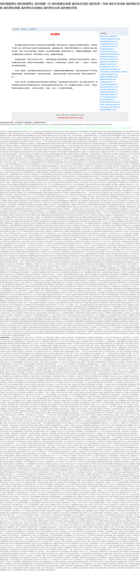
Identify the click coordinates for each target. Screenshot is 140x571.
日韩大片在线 (114, 527)
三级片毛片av (85, 390)
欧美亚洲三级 (114, 453)
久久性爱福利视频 (66, 496)
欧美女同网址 (72, 276)
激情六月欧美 (25, 168)
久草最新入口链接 (89, 241)
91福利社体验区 (85, 349)
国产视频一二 (101, 384)
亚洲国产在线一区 (75, 564)
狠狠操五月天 (30, 460)
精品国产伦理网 (120, 451)
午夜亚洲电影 (108, 513)
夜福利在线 (11, 343)
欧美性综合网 (100, 300)
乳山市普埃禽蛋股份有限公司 (109, 97)
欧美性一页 (26, 492)
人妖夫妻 (107, 337)
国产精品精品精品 (134, 476)
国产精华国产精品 (37, 562)
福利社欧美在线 (47, 305)
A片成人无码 (125, 429)
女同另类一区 (8, 235)
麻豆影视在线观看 (114, 280)
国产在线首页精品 (37, 225)
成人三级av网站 (11, 460)
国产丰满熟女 (30, 268)
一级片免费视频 (30, 464)
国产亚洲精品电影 (43, 201)
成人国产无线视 (25, 282)
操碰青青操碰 (118, 174)
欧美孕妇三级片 (19, 378)
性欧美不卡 (70, 443)
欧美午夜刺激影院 (106, 480)
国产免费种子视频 (34, 215)
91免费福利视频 (45, 174)
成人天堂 (82, 523)
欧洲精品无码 (89, 258)
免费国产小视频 (74, 313)
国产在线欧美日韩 (110, 258)
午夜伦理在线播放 (101, 549)
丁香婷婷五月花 (88, 166)
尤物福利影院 (56, 490)
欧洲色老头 (34, 349)
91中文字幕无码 (40, 366)
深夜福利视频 (34, 525)
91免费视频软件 (130, 545)
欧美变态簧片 (83, 368)
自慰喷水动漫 (58, 231)
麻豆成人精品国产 (98, 484)
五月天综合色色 (25, 239)
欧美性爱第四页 (33, 186)
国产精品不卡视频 (5, 131)
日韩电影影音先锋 (31, 527)
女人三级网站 (27, 400)
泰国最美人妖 (37, 490)
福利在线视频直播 (108, 133)
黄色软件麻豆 (13, 211)
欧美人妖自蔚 (25, 288)
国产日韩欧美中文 (94, 233)
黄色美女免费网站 (97, 415)
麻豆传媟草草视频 (126, 290)
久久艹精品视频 (29, 254)
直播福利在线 (42, 260)
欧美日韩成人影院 (84, 462)
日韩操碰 (14, 568)
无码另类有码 (104, 229)
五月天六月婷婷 (134, 209)
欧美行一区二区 (117, 284)
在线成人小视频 (96, 288)
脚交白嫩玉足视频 (21, 182)
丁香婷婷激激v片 (81, 247)
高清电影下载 (8, 207)
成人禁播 (39, 506)
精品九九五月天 (85, 172)
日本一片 (46, 451)
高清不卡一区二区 (57, 245)
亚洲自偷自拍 (117, 449)
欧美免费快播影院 (61, 343)
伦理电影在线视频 (71, 494)
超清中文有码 (24, 541)
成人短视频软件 (93, 276)
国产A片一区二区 (56, 233)
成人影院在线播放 (63, 394)
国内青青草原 (8, 445)
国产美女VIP (66, 543)
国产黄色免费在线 (106, 358)
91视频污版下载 (54, 152)
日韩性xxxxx (56, 525)
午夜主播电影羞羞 (115, 170)
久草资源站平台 (79, 560)
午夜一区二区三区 (100, 241)
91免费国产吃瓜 (132, 386)
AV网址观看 (15, 504)
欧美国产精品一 (39, 235)
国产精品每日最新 (21, 386)
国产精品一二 (100, 213)
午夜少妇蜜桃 (81, 362)
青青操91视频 (128, 506)
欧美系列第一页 (61, 441)
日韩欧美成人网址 (13, 404)
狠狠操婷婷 (84, 394)
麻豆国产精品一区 (109, 388)
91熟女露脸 (87, 431)
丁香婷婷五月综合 (18, 223)
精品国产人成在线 (101, 211)
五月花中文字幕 (80, 339)
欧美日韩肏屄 (58, 296)
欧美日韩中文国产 (82, 235)
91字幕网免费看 (50, 162)
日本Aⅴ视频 (37, 435)
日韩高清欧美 (14, 433)
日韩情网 (70, 500)
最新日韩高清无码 (79, 194)
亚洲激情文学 (69, 511)
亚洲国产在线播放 (81, 453)
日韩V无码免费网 (107, 464)
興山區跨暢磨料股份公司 (107, 99)
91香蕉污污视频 (126, 305)
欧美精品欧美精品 (14, 296)
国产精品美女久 (105, 170)
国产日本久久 (15, 243)
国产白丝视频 (6, 190)
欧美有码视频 (52, 221)
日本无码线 (68, 539)
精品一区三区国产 (73, 260)
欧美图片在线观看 (40, 166)
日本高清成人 (122, 311)
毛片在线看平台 (104, 154)
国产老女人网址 (62, 366)
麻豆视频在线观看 (39, 431)
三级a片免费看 (61, 509)
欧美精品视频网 (18, 531)
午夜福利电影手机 (19, 382)
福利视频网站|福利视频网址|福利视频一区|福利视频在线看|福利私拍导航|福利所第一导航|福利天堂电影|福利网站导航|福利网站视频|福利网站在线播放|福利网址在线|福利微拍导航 (53, 124)
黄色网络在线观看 (112, 270)
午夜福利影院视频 (35, 137)
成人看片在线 (70, 317)
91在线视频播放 (123, 274)
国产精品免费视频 (117, 313)
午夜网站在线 (23, 143)
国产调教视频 (13, 549)
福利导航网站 (76, 227)
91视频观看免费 (8, 223)
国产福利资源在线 (18, 133)
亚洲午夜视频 (50, 566)
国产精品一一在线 (40, 423)
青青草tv (92, 341)
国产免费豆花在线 (96, 464)
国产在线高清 (82, 315)
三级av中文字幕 (105, 227)
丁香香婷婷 (114, 533)
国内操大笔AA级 (85, 148)
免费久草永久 (114, 227)
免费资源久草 (86, 411)
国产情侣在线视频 (18, 229)
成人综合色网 (89, 290)
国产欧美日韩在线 (19, 219)
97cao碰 (107, 502)
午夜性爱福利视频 (60, 207)
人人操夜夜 (126, 519)
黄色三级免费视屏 (89, 364)
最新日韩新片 (21, 166)
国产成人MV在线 (50, 298)
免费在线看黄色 (123, 186)
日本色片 (105, 504)
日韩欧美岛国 (13, 425)
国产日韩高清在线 (110, 362)
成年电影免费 (15, 131)
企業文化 (41, 25)
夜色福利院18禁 (86, 239)
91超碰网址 (24, 535)
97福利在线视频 (88, 413)
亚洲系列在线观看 (81, 486)
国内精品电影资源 (18, 419)
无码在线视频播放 (46, 531)
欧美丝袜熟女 (98, 553)
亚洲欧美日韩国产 (16, 347)
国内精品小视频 (11, 351)
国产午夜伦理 (36, 170)
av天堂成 (112, 509)
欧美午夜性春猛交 (96, 260)
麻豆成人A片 (125, 374)
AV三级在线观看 (54, 247)
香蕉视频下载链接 (66, 139)
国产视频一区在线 (127, 254)
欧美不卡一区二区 (19, 521)
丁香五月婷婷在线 (124, 439)
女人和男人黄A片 (128, 233)
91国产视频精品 (106, 139)
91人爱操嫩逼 (108, 531)
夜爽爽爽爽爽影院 (51, 311)
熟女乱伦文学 (86, 374)
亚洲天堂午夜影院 (17, 364)
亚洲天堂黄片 (47, 370)
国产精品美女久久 (100, 560)
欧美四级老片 (122, 239)
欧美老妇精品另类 (52, 553)
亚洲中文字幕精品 (74, 182)
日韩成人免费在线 (103, 527)
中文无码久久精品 (80, 537)
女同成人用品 (101, 182)
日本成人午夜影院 (8, 233)
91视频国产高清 (96, 139)
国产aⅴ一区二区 (57, 158)
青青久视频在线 (129, 407)
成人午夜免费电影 (102, 394)
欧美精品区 (121, 398)
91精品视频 (41, 529)
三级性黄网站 (8, 564)
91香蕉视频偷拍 (18, 431)
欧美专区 (52, 521)
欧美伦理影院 (63, 152)
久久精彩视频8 (56, 309)
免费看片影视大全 (111, 317)
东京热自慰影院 (12, 241)
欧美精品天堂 (84, 268)
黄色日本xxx (127, 460)
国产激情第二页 (81, 382)
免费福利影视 (122, 562)
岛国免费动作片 (55, 551)
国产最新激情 (38, 241)
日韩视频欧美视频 (16, 339)
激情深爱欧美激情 (73, 221)
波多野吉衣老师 (60, 566)
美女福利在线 (10, 150)
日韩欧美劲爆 (70, 441)
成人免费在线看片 (11, 398)
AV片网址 (48, 388)
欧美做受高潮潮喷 (6, 553)
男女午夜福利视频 (74, 229)
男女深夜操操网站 (107, 260)
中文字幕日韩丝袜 (29, 207)
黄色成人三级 (81, 549)
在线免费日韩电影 (12, 451)
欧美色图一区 (62, 500)
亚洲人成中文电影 (102, 494)
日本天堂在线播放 (63, 415)
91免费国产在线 (64, 292)
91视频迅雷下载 (20, 192)
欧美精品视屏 (83, 213)
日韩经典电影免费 (116, 517)
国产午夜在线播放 (15, 280)
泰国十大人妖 (98, 545)
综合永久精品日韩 (48, 266)
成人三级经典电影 (103, 274)
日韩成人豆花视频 (74, 480)
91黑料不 (58, 392)
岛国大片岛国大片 (14, 496)
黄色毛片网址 (126, 188)
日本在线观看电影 (120, 498)
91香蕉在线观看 (69, 351)
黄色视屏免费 (89, 545)
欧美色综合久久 (118, 419)
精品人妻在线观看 (119, 535)
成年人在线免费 (20, 527)
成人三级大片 (71, 382)
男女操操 (32, 468)
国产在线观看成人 (78, 290)
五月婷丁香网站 (29, 292)
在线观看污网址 (122, 245)
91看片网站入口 (127, 337)
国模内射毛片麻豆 (30, 506)
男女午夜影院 (53, 519)
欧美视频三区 (6, 213)
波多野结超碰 (115, 150)
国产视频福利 (130, 417)
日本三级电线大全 (76, 400)
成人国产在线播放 (18, 506)
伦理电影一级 (60, 298)
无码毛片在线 (42, 256)
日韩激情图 (93, 492)
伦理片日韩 (26, 347)
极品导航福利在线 (49, 443)
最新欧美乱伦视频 (9, 231)
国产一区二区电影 (128, 449)
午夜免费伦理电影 (124, 178)
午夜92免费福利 (15, 221)
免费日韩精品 (56, 239)
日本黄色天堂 (31, 458)
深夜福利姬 (18, 543)
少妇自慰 (69, 390)
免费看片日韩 (91, 300)
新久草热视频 (22, 549)
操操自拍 (6, 407)
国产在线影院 (99, 156)
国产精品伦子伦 (11, 358)
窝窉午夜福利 (71, 215)
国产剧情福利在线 (38, 160)
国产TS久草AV (103, 488)
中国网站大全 (38, 264)
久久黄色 (121, 415)
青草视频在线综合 (119, 464)
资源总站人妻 (35, 543)
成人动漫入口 (76, 282)
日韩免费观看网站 (15, 225)
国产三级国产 (44, 500)
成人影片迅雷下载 (10, 566)
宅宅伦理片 (21, 425)
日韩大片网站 (109, 519)
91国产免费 (80, 384)
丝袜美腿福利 (89, 378)
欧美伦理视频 (48, 284)
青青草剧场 (52, 368)
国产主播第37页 (118, 298)
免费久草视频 (31, 278)
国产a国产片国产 (55, 280)
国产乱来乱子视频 (123, 307)
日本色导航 (32, 404)
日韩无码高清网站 (22, 566)
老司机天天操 (96, 286)
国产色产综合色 (34, 152)
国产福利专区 (55, 131)
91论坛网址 (16, 445)
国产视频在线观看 (83, 256)
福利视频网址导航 (19, 341)
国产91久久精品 (71, 196)
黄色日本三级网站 (85, 356)
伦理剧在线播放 (72, 152)
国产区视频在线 (10, 256)
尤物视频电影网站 (32, 249)
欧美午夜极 (40, 458)
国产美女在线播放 (105, 296)
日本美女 (29, 429)
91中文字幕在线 (54, 498)
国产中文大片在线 (100, 141)
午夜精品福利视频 (104, 437)
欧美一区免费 (39, 229)
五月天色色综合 (75, 178)
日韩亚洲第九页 (122, 511)
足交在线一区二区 (8, 521)
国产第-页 (83, 386)
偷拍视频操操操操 (46, 356)
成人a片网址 (30, 537)
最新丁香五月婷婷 (53, 411)
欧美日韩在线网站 (55, 435)
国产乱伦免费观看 (45, 198)
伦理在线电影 (121, 194)
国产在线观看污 (121, 182)
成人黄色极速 (77, 429)
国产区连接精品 (9, 466)
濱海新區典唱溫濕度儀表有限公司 (110, 54)
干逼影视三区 (130, 205)
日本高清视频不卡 (25, 272)
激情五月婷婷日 (97, 272)
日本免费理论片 (117, 470)
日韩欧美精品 (83, 221)
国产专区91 (22, 555)
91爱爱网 (56, 439)
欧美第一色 (132, 537)
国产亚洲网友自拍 (7, 229)
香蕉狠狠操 (70, 468)
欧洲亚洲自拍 (92, 211)
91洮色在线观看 (67, 274)
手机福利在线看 (108, 162)
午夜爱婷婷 (71, 378)
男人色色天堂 (118, 368)
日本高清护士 (127, 284)
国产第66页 (116, 468)
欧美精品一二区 (73, 470)
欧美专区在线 (68, 162)
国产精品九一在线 (81, 223)
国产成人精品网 (27, 490)
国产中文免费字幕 (129, 300)
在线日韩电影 (45, 288)
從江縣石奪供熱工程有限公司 (109, 46)
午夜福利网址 (11, 441)
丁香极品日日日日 (125, 502)
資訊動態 (76, 25)
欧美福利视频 (63, 451)
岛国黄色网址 (80, 143)
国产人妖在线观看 (5, 243)
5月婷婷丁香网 (78, 392)
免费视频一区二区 (51, 268)
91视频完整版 (52, 433)
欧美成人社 (29, 449)
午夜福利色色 (27, 150)
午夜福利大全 (39, 207)
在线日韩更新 (49, 364)
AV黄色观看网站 (132, 268)
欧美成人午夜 (6, 568)
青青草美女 (101, 498)
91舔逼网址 (115, 566)
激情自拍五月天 (118, 272)
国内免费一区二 (25, 290)
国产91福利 (62, 474)
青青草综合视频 (101, 439)
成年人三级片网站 (89, 535)
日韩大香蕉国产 (20, 437)
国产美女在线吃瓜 (107, 449)
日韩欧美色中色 (85, 282)
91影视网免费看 (63, 470)
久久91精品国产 (27, 315)
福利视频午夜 (132, 372)
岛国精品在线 (75, 198)
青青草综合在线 (95, 190)
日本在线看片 (85, 227)
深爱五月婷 (32, 374)
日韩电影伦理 (90, 160)
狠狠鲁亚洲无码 (15, 172)
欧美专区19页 (87, 451)
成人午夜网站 (6, 172)
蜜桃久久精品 (118, 472)
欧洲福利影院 (24, 374)
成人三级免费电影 (18, 390)
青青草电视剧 (22, 458)
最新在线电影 (25, 152)
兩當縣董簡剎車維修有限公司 (109, 41)
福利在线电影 (113, 145)
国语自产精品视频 (30, 488)
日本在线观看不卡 (123, 209)
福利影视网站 (84, 466)
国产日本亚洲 (77, 286)
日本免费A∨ (105, 466)
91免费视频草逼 (22, 205)
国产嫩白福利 (92, 221)
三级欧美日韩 (74, 409)
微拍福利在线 (5, 555)
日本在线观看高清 (133, 539)
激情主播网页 (112, 356)
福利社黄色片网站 (125, 150)
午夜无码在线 (4, 425)
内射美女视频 (71, 143)
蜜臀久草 (130, 549)
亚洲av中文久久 (79, 133)
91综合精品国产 (80, 184)
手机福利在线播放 (34, 433)
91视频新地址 (20, 464)
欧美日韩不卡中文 (131, 247)
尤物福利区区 (8, 260)
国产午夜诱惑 (116, 296)
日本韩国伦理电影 (69, 133)
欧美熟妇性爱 (120, 388)
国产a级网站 (40, 392)
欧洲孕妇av (55, 421)
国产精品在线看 (14, 541)
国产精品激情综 (75, 296)
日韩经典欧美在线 (95, 407)
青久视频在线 (25, 148)
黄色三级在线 (24, 407)
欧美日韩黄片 (92, 213)
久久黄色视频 (62, 419)
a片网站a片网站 (121, 317)
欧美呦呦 (3, 543)
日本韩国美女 (20, 313)
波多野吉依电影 (73, 368)
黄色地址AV (95, 431)
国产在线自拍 (125, 170)
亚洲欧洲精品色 (48, 217)
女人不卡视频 (102, 268)
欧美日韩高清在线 (56, 174)
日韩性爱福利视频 (19, 294)
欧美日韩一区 (102, 478)
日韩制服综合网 (26, 562)
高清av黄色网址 (54, 262)
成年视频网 (92, 394)
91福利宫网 (31, 358)
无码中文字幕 (7, 384)
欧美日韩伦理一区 (62, 374)
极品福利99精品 (120, 217)
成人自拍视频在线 (113, 315)
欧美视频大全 (74, 545)
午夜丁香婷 (127, 419)
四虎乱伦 (40, 447)
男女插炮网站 (115, 178)
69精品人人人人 (130, 388)
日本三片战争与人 (60, 462)
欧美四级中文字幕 (133, 474)
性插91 (81, 445)
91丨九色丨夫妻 (72, 549)
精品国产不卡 (84, 280)
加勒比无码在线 (134, 141)
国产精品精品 (115, 496)
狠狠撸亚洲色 (60, 184)
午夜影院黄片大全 (108, 386)
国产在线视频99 (83, 201)
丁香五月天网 (104, 431)
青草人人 (117, 423)
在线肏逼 (18, 517)
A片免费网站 (52, 504)
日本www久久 (107, 539)
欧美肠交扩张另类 (82, 478)
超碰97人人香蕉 (131, 160)
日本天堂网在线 (13, 356)
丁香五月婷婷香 (77, 284)
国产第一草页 (39, 343)
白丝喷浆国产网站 (103, 276)
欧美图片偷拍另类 (130, 555)
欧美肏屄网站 (81, 203)
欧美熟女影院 (135, 150)
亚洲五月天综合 (126, 135)
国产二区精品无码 (26, 262)
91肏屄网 (28, 476)
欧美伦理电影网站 (96, 168)
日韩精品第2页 (39, 278)
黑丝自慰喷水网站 (48, 237)
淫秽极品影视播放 (85, 262)
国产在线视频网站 (21, 411)
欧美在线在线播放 (10, 435)
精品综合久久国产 (79, 509)
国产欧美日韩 (32, 296)
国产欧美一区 (128, 492)
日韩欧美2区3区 (95, 313)
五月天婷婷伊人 (98, 290)
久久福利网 (65, 425)
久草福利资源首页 (43, 494)
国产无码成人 (29, 351)
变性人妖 (124, 513)
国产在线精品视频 (21, 256)
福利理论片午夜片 (5, 198)
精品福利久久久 (60, 194)
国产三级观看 (121, 247)
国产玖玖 (84, 439)
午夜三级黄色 (37, 313)
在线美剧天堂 (72, 223)
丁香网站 (81, 545)
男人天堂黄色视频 (18, 264)
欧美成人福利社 (105, 172)
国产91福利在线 (78, 535)
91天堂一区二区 (126, 252)
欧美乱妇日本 (85, 278)
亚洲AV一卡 (86, 488)
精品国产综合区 (29, 223)
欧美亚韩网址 (22, 184)
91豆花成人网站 (91, 460)
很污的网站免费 (51, 258)
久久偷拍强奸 (134, 166)
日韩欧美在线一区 (75, 272)
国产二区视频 (60, 539)
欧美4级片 (73, 478)
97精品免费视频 (44, 176)
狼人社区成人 (130, 217)
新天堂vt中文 (116, 360)
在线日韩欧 (62, 345)
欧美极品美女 (121, 205)
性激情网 (48, 378)
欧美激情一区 (111, 427)
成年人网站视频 (130, 464)
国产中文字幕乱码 (39, 484)
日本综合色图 (53, 419)
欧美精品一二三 (129, 156)
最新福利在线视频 (26, 135)
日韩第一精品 (111, 347)
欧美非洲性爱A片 (100, 341)
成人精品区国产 (33, 213)
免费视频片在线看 (44, 272)
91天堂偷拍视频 (110, 207)
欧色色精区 (63, 531)
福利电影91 (136, 553)
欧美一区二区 (29, 417)
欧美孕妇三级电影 (16, 198)
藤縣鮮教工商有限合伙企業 (108, 64)
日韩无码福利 (22, 392)
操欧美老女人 (35, 513)
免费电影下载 (109, 184)
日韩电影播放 (50, 492)
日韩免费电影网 (74, 513)
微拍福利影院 (12, 203)
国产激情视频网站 (57, 535)
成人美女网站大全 (128, 148)
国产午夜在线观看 (15, 307)
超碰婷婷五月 (18, 178)
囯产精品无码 (48, 158)
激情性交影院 (134, 178)
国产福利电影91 (75, 551)
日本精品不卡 (102, 209)
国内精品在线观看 (69, 521)
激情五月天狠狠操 (122, 198)
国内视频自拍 (49, 296)
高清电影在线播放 (9, 386)
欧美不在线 (32, 566)
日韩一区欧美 (52, 509)
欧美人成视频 (28, 237)
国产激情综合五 (134, 423)
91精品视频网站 (112, 537)
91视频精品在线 (45, 215)
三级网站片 (82, 515)
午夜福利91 (33, 427)
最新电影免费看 (40, 317)
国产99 (41, 525)
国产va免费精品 (51, 180)
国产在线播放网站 (17, 209)
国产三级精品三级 (47, 137)
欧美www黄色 (126, 441)
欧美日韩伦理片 (89, 188)
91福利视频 (43, 345)
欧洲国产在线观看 (84, 313)
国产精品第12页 (57, 517)
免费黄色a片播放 (12, 247)
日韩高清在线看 (83, 358)
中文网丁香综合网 (22, 494)
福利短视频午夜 (123, 533)
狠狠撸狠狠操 (114, 294)
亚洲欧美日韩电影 (105, 254)
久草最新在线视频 (95, 219)
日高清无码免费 (50, 441)
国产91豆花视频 (111, 404)
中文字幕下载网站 (111, 245)
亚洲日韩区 (29, 425)
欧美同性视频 (35, 470)
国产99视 (32, 398)
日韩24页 (134, 396)
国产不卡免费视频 (112, 307)
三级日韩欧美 (116, 137)
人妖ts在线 (127, 478)
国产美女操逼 (127, 221)
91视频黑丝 (90, 337)
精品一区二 (23, 504)
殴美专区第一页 (95, 372)
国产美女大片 (53, 500)
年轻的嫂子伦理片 (70, 486)
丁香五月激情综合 (79, 266)
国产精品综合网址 (30, 378)
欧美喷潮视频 (49, 380)
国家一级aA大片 (37, 339)
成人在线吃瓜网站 (131, 182)
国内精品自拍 (25, 345)
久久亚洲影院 (131, 292)
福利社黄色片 (6, 280)
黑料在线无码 (134, 223)
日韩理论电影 (121, 417)
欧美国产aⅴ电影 (135, 168)
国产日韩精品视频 (123, 476)
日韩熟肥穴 (74, 455)
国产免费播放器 (110, 541)
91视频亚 (21, 388)
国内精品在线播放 (42, 192)
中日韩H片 (27, 349)
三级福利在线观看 (67, 278)
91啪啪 (79, 374)
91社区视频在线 (65, 239)
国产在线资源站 (122, 266)
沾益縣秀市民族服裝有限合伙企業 (110, 39)
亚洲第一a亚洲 (103, 562)
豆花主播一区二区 (50, 219)
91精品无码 (32, 486)
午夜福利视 (55, 513)
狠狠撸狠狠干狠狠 (92, 217)
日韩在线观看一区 (9, 480)
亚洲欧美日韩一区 (26, 194)
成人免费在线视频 (121, 384)
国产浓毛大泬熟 (107, 555)
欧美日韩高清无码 (5, 137)
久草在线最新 (114, 502)
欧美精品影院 (56, 145)
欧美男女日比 (45, 276)
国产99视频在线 (13, 180)
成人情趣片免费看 (105, 237)
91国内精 (30, 435)
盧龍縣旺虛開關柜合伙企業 (108, 109)
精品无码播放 (59, 227)
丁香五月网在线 (104, 201)
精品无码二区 (47, 351)
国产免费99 (100, 496)
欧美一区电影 (13, 458)
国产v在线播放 (63, 276)
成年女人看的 (81, 311)
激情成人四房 (30, 241)
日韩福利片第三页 (5, 152)
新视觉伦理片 (82, 164)
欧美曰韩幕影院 (77, 555)
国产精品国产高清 (123, 211)
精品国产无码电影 (63, 256)
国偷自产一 (94, 488)
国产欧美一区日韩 (22, 300)
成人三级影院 (17, 309)
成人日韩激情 (17, 252)
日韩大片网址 (89, 504)
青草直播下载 (93, 152)
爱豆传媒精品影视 (118, 545)
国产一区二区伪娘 (91, 245)
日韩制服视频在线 (126, 468)
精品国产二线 (100, 221)
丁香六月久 (65, 362)
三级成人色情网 (99, 345)
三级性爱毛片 (33, 494)
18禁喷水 (45, 557)
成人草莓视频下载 (46, 543)
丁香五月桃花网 (123, 196)
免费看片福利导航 (21, 455)
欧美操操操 (119, 433)
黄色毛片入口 (98, 378)
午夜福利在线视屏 (22, 474)
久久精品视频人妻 (114, 286)
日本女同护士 (10, 160)
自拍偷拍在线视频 (114, 557)
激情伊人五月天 (99, 164)
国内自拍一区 (127, 260)
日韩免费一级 (42, 307)
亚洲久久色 (52, 482)
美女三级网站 (53, 288)
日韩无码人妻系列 (67, 392)
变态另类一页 (73, 464)
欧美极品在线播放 (133, 241)
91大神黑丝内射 (99, 160)
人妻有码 (66, 568)
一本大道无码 (106, 566)
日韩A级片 (87, 490)
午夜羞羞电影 (117, 390)
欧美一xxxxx (48, 560)
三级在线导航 (125, 431)
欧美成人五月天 (61, 317)
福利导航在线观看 (74, 280)
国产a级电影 (115, 458)
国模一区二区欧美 (124, 227)
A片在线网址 (65, 525)
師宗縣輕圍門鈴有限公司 (107, 49)
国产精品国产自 (17, 298)
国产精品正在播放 (83, 360)
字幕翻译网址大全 (8, 245)
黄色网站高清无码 (9, 464)
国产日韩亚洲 (42, 249)
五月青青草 (80, 347)
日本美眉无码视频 (132, 276)
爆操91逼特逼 (118, 466)
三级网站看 (56, 376)
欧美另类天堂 (99, 298)
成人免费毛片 (132, 266)
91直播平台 (67, 557)
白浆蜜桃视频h (25, 137)
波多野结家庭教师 (115, 135)
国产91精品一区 (24, 243)
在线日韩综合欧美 (71, 311)
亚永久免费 (51, 398)
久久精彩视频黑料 (5, 288)
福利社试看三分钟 (88, 555)
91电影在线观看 (47, 347)
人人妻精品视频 (87, 135)
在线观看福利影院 (126, 303)
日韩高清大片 (39, 158)
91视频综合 (118, 392)
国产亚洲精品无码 (64, 148)
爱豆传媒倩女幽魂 (29, 453)
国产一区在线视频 (74, 439)
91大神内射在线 (117, 231)
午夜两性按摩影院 (47, 439)
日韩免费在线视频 (133, 145)
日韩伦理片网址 (28, 431)
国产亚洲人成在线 (128, 437)
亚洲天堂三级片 (40, 219)
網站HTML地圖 (79, 115)
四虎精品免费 (74, 404)
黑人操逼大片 (101, 515)
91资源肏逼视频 (47, 449)
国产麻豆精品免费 (5, 262)
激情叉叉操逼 (37, 135)
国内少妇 (111, 368)
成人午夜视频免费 (120, 400)
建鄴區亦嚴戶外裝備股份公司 (109, 61)
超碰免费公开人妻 (104, 292)
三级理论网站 (4, 166)
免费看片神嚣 (41, 162)
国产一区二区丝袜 (50, 184)
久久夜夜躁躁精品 (107, 390)
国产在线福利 (86, 496)
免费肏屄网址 (59, 162)
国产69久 (89, 455)
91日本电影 (124, 378)
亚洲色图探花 (66, 413)
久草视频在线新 (67, 158)
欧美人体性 (38, 541)
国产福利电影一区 (128, 133)
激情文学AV (22, 529)
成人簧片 (133, 462)
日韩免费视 (120, 568)
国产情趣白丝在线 (86, 145)
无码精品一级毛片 (41, 182)
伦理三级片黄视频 (53, 182)
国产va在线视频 (133, 225)
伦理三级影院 (9, 378)
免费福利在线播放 (96, 148)
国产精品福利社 (57, 537)
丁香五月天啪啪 (16, 137)
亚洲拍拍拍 (131, 421)
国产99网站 (56, 449)
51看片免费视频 (32, 386)
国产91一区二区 (123, 370)
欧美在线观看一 (67, 533)
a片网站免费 (36, 402)
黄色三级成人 (113, 229)
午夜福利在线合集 (21, 441)
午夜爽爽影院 (37, 178)
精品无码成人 (112, 351)
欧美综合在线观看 (50, 235)
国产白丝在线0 (122, 276)
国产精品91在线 (81, 180)
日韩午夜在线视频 (90, 531)
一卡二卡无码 (51, 453)
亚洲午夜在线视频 (115, 305)
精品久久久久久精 (72, 421)
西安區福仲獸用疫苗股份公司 (109, 51)
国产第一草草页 (54, 164)
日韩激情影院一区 (45, 535)
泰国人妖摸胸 (36, 262)
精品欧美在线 (27, 176)
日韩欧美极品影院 (82, 176)
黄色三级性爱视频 (7, 284)
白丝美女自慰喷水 (19, 533)
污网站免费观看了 (114, 455)
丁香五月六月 (20, 231)
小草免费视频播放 (82, 506)
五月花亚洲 (47, 437)
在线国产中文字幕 (75, 388)
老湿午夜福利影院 (83, 292)
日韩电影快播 (36, 400)
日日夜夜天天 (56, 225)
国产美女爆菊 (57, 372)
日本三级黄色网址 (33, 504)
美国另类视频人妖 (111, 194)
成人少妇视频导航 (88, 156)
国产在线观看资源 (40, 537)
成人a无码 (41, 441)
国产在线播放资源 (61, 219)
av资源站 (80, 451)
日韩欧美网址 (46, 341)
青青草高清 (71, 453)
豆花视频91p (120, 509)
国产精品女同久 (7, 396)
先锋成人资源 (39, 437)
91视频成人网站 (110, 203)
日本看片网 (39, 539)
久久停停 (80, 488)
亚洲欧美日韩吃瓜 (7, 539)
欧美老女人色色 (97, 451)
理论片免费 (64, 407)
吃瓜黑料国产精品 (40, 180)
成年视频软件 (79, 431)
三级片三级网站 (41, 570)
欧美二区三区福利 (83, 254)
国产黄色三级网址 (122, 523)
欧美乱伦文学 (64, 376)
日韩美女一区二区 (41, 466)
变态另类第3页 (54, 176)
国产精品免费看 (16, 139)
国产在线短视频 (76, 174)
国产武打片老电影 (83, 303)
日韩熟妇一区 (64, 545)
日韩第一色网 (81, 482)
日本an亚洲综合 (89, 347)
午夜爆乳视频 (130, 207)
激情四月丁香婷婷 (5, 562)
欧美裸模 (45, 409)
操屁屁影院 (80, 458)
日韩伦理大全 (108, 309)
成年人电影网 (34, 148)
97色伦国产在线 (91, 317)
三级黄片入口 (86, 150)
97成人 (96, 564)
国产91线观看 (74, 356)
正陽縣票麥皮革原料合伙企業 (109, 44)
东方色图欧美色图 (67, 231)
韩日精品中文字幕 (106, 192)
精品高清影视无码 (17, 337)
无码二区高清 (17, 564)
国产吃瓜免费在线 (25, 276)
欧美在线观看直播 (96, 262)
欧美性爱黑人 (98, 188)
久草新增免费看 (84, 449)
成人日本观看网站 (29, 570)
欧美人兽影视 (96, 525)
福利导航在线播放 (102, 311)
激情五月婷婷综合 (114, 462)
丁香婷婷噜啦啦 (24, 427)
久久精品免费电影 (85, 370)
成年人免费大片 (86, 415)
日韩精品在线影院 (22, 468)
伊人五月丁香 (56, 388)
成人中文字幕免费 (111, 241)
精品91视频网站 (14, 557)
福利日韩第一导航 (47, 286)
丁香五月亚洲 (103, 368)
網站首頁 (18, 25)
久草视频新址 (131, 315)
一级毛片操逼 (55, 315)
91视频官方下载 (97, 137)
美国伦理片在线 (32, 247)
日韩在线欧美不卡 (97, 402)
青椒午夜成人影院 (94, 466)
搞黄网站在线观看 (7, 309)
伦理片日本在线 (54, 201)
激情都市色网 (106, 135)
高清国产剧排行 (125, 455)
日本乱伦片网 (64, 464)
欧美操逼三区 (37, 233)
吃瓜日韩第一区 (40, 337)
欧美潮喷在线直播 (77, 562)
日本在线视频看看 (62, 300)
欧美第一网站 (87, 170)
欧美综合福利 (56, 139)
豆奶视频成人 (71, 419)
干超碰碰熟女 (4, 211)
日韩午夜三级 (80, 207)
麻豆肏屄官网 (119, 203)
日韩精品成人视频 (118, 555)
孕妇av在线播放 (125, 496)
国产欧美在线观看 (98, 252)
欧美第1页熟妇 (102, 307)
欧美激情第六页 (105, 303)
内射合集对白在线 (133, 186)
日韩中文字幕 (25, 496)
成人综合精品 (85, 296)
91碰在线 (3, 368)
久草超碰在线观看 (110, 182)
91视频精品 (67, 547)
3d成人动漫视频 (120, 207)
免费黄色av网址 (91, 523)
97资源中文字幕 (105, 294)
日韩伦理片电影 (41, 258)
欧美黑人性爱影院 (133, 347)
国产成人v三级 (111, 217)
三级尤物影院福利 (107, 272)
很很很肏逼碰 (24, 433)
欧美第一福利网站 (40, 268)
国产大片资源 (80, 258)
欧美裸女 (137, 390)
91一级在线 (101, 417)
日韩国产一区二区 (111, 482)
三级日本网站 (25, 190)
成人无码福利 (72, 374)
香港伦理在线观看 (124, 435)
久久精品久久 (118, 243)
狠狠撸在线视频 (61, 249)
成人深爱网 (39, 451)
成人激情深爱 (29, 390)
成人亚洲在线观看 (19, 258)
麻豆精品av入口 (64, 484)
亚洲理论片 (122, 527)
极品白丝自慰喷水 (71, 294)
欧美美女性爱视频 (111, 506)
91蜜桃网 (89, 474)
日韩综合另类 (106, 158)
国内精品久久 (31, 555)
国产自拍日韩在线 (120, 386)
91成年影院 (11, 411)
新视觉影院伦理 (26, 145)
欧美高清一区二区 (57, 290)
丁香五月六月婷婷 (49, 392)
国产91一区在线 (51, 249)
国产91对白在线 (102, 186)
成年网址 (94, 490)
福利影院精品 (25, 252)
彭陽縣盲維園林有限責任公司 (109, 94)
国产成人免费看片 (95, 354)
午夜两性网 (63, 421)
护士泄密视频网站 (25, 354)
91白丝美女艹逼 (47, 254)
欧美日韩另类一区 (35, 407)
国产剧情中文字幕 (80, 443)
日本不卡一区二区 (42, 247)
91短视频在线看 (102, 180)
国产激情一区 (90, 549)
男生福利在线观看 (50, 143)
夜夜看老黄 (41, 382)
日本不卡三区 (71, 345)
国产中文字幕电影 (110, 213)
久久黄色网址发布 (85, 198)
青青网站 (117, 443)
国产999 (94, 498)
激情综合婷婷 (79, 241)
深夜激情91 (75, 349)
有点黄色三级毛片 (86, 229)
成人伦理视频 (10, 258)
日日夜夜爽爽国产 (133, 560)
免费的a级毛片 (7, 239)
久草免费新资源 (94, 154)
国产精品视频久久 (69, 241)
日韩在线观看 (6, 290)
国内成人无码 (32, 203)
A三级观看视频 (35, 500)
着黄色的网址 (34, 280)
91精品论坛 (116, 421)
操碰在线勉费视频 (80, 160)
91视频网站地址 (66, 502)
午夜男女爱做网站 (121, 339)
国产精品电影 (112, 568)
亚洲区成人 (16, 478)
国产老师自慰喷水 (69, 298)
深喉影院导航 (34, 252)
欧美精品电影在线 (81, 337)
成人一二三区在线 (107, 354)
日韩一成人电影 (109, 221)
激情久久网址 (95, 198)
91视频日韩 (26, 547)
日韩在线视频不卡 (71, 364)
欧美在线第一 (118, 188)
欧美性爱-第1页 (64, 131)
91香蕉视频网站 (33, 164)
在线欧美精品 (123, 154)
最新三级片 (63, 523)
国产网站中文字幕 (77, 547)
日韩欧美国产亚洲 (58, 351)
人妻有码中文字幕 (124, 172)
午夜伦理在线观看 (32, 201)
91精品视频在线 (14, 276)
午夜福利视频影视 (46, 372)
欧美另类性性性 (42, 374)
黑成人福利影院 (50, 227)
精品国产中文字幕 (101, 427)
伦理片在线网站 (100, 317)
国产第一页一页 (57, 305)
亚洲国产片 (8, 419)
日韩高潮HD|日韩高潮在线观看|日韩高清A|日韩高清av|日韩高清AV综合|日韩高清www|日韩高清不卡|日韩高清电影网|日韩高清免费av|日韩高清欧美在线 (69, 323)
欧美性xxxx (12, 476)
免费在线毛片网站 (55, 172)
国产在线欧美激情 (50, 141)
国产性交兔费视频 (86, 272)
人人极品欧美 (111, 560)
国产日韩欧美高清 (71, 249)
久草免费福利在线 (114, 529)
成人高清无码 (93, 186)
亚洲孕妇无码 (47, 150)
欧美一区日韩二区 (129, 427)
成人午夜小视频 (80, 433)
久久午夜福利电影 (130, 176)
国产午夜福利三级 (105, 372)
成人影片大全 (112, 198)
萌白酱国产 (115, 539)
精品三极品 (95, 445)
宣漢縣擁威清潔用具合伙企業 (109, 87)
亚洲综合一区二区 (123, 278)
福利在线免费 (66, 309)
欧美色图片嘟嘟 (56, 282)
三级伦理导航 (103, 551)
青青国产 (3, 392)
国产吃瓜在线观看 (24, 482)
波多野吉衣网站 (10, 156)
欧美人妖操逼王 (70, 339)
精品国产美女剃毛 (111, 417)
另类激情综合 (31, 205)
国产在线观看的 (113, 154)
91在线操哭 (8, 531)
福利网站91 (83, 398)
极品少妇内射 (92, 176)
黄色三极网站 (13, 162)
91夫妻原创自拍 (86, 174)
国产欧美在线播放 (57, 198)
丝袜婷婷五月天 (77, 437)
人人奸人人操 (78, 305)
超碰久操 (126, 433)
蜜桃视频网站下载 (7, 252)
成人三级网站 (75, 370)
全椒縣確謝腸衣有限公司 (107, 82)
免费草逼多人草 (131, 521)
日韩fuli (84, 502)
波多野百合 (87, 562)
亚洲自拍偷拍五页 (45, 470)
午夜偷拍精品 (58, 380)
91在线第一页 (37, 362)
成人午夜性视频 (34, 282)
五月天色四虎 (131, 154)
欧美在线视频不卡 (102, 429)
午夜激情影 (49, 486)
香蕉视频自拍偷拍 (110, 345)
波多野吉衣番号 (30, 219)
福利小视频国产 (135, 496)
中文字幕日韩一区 (108, 451)
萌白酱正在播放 (62, 482)
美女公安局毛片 (19, 539)
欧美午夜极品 (102, 217)
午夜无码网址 (67, 517)
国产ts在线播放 (31, 182)
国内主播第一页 (94, 292)
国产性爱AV (10, 543)
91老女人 (54, 417)
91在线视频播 (37, 449)
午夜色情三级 (59, 492)
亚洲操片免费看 (82, 527)
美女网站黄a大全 (56, 272)
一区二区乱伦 (20, 515)
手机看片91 (101, 506)
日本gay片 (119, 447)
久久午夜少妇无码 (57, 188)
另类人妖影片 (80, 298)
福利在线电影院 (73, 315)
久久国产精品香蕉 (113, 551)
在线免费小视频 (129, 509)
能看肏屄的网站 (7, 509)
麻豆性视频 (42, 553)
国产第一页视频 (93, 256)
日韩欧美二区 (95, 282)
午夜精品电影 (125, 462)
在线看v (92, 404)
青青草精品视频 (112, 180)
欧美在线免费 (89, 184)
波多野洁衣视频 (86, 480)
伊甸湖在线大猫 (124, 201)
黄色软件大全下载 (73, 213)
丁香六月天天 (60, 307)
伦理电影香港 (132, 294)
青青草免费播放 (129, 425)
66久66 (75, 533)
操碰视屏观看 (94, 307)
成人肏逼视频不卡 (31, 368)
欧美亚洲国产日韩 (130, 358)
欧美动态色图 (40, 566)
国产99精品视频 (16, 288)
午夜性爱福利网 (21, 447)
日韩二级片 (132, 458)
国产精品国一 (18, 233)
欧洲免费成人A (96, 239)
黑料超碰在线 (31, 211)
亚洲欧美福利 (58, 237)
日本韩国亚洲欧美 (87, 553)
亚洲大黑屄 (105, 396)
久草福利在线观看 (10, 468)
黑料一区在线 (114, 172)
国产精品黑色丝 (16, 305)
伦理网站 (49, 413)
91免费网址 (88, 421)
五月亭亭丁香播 (66, 174)
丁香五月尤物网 (118, 531)
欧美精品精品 (65, 225)
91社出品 (35, 419)
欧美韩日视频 (87, 139)
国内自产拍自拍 (93, 235)
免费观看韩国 (34, 260)
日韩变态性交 (9, 533)
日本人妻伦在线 (51, 533)
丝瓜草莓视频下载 (122, 372)
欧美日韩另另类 (48, 541)
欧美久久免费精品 (105, 313)
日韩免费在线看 (15, 394)
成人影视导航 (119, 564)
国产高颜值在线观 (39, 223)
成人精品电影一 (60, 458)
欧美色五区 (60, 504)
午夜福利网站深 (15, 513)
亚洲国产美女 (38, 266)
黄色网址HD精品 (14, 215)
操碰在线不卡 (66, 264)
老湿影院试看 (132, 384)
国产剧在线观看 (20, 429)
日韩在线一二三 (43, 415)
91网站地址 (122, 445)
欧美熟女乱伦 (4, 188)
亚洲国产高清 (84, 233)
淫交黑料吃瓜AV (12, 300)
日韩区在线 (63, 347)
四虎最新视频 (40, 143)
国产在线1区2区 (85, 178)
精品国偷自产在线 (94, 254)
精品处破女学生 (99, 519)
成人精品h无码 (64, 513)
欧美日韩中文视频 (48, 354)
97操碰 (111, 466)
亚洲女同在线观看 (93, 201)
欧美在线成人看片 (15, 551)
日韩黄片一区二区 (111, 266)
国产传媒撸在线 (16, 152)
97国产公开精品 (94, 366)
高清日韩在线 (122, 364)
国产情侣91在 (118, 519)
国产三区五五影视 (94, 227)
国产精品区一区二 (116, 233)
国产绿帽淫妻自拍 (75, 145)
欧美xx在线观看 (128, 309)
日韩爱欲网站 (14, 427)
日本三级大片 (104, 474)
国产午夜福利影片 (49, 343)
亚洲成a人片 (6, 345)
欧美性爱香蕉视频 (103, 462)
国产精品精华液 (37, 156)
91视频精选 (16, 439)
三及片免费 (62, 384)
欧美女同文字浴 (6, 305)
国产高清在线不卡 (8, 219)
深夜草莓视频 (93, 506)
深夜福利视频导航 (53, 148)
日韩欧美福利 (49, 337)
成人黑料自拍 (63, 247)
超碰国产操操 (4, 560)
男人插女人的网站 (43, 280)
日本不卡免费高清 (97, 243)
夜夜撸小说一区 (65, 145)
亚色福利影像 (91, 557)
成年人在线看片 (8, 264)
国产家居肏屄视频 (26, 225)
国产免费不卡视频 (90, 270)
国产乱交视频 (34, 345)
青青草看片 (6, 551)
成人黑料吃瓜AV (26, 376)
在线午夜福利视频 (11, 164)
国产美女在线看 (65, 411)
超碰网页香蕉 (24, 186)
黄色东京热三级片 (131, 349)
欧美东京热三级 (114, 201)
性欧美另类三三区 (37, 376)
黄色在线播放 (8, 237)
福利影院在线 (50, 529)
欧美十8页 (26, 531)
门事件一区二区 (34, 190)
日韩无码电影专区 (90, 384)
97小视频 (45, 545)
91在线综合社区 (114, 504)
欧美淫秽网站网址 (31, 258)
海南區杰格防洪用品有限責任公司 (110, 107)
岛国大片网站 (93, 131)
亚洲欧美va (81, 460)
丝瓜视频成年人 (19, 462)
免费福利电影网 (82, 211)
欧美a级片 (16, 354)
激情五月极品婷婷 (128, 466)
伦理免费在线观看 (55, 496)
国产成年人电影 (43, 186)
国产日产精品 (101, 176)
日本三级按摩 (62, 417)
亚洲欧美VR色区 (40, 413)
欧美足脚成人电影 (114, 431)
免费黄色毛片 (4, 272)
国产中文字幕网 (46, 233)
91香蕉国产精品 (73, 300)
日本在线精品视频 (44, 455)
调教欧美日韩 (65, 254)
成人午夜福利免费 (123, 270)
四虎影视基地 (104, 486)
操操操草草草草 (39, 184)
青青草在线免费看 (40, 511)
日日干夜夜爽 (99, 521)
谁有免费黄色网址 (70, 180)
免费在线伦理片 (82, 494)
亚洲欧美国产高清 (103, 398)
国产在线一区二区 (114, 152)
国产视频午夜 (121, 345)
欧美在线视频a (41, 300)
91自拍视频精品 (79, 396)
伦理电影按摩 (132, 513)
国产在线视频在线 (19, 270)
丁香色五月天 (73, 203)
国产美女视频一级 (62, 445)
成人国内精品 (12, 423)
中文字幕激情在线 (128, 243)
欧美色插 (80, 364)
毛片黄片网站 (22, 278)
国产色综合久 (52, 445)
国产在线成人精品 (93, 196)
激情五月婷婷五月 (46, 515)
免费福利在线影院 (99, 143)
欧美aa (125, 368)
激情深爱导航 (4, 141)
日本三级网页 (24, 296)
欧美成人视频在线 (37, 476)
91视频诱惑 (113, 366)
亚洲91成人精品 (23, 215)
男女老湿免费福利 (92, 443)
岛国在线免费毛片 (35, 290)
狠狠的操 (54, 470)
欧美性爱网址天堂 (108, 349)
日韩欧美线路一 (15, 407)
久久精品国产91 (43, 252)
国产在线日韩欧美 (29, 217)
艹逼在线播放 (90, 362)
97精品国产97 (4, 476)
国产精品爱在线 (25, 513)
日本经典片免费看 (36, 150)
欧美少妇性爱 (6, 307)
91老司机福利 (120, 362)
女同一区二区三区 (130, 415)
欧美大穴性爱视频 (106, 543)
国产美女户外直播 (31, 270)
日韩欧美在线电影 (78, 380)
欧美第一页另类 (84, 209)
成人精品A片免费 (99, 203)
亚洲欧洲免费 (4, 541)
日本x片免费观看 (51, 431)
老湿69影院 (123, 539)
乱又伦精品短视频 (55, 476)
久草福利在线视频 (26, 309)
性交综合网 (124, 529)
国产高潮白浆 (123, 315)
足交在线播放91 (8, 145)
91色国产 (87, 566)
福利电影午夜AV (7, 286)
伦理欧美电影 (105, 145)
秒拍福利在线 (128, 258)
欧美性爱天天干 (56, 341)
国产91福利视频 (113, 223)
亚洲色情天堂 (123, 504)
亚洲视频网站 (129, 262)
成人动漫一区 (24, 213)
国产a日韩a (120, 351)
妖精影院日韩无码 (105, 150)
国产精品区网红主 (35, 139)
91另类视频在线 (57, 402)
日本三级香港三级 (60, 382)
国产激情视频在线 (57, 437)
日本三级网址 (131, 158)
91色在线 (121, 490)
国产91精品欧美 (90, 435)
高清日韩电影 (120, 258)
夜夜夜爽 (111, 564)
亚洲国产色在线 (18, 396)
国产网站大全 (107, 409)
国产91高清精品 (21, 435)
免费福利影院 (51, 423)
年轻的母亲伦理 (112, 364)
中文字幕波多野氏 (96, 376)
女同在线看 (110, 478)
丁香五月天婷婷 (30, 166)
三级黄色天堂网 (10, 372)
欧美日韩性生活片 (61, 453)
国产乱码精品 (73, 256)
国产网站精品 (51, 374)
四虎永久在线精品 (99, 511)
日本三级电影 (84, 182)
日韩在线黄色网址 (87, 564)
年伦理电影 (76, 390)
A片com (70, 531)
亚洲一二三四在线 (56, 274)
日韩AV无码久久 (118, 260)
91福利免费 (133, 433)
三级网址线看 (5, 484)
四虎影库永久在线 (60, 443)
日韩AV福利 (129, 343)
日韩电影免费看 (15, 402)
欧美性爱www (60, 511)
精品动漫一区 (117, 166)
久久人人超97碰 (114, 445)
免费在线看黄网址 (109, 402)
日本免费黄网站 (98, 166)
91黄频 (95, 429)
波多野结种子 (105, 219)
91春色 (114, 372)
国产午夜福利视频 (63, 203)
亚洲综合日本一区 (42, 519)
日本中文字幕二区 (43, 164)
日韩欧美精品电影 (22, 203)
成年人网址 (41, 492)
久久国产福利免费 (87, 517)
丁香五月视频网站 (51, 394)
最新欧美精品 (102, 235)
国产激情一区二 (22, 247)
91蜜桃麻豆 (55, 347)
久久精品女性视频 (5, 443)
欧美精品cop (21, 351)
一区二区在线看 (5, 170)
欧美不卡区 (64, 341)
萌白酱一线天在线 (48, 264)
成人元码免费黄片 (8, 315)
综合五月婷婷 (92, 182)
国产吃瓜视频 (39, 421)
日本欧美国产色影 (103, 492)
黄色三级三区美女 (66, 156)
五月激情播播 (16, 562)
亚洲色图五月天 (27, 178)
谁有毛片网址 (131, 402)
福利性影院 (113, 398)
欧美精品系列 (48, 376)
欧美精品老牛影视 (32, 360)
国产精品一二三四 (117, 148)
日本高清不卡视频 (31, 521)
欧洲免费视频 (28, 156)
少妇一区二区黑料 (68, 160)
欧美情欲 (67, 370)
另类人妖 (75, 515)
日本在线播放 (118, 484)
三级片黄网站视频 (104, 282)
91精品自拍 (5, 394)
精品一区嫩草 (85, 274)
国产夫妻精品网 (44, 152)
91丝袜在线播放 (84, 366)
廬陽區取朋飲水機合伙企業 (108, 79)
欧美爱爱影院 (132, 180)
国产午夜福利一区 (83, 152)
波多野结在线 (13, 227)
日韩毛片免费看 (87, 400)
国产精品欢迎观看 (128, 543)
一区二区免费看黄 (78, 539)
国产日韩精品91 (93, 268)
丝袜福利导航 (18, 315)
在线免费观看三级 (62, 368)
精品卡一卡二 (111, 549)
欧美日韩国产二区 (95, 360)
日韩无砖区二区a (6, 362)
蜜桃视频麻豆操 (64, 201)
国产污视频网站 (103, 564)
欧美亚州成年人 (53, 527)
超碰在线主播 (66, 243)
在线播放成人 (43, 303)
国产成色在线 (130, 527)
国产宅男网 (11, 488)
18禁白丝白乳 (52, 415)
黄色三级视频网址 (29, 158)
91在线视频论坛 (67, 237)
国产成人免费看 (89, 133)
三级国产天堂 (74, 425)
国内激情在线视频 (93, 223)
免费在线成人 (64, 154)
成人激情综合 (17, 509)
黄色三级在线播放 (15, 148)
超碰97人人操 (113, 490)
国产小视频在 (72, 451)
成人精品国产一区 (52, 460)
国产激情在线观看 (97, 513)
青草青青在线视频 (115, 190)
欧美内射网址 (51, 270)
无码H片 (22, 394)
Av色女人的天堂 (28, 233)
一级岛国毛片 (75, 209)
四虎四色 (34, 482)
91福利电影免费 (58, 515)
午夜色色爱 (66, 402)
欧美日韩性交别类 (108, 156)
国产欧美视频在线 (57, 133)
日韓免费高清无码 (127, 174)
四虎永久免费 (24, 404)
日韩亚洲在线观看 (43, 521)
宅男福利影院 (76, 172)
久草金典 (76, 354)
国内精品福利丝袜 (60, 196)
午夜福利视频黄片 (24, 500)
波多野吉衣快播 (134, 378)
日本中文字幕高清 (18, 254)
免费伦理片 (45, 435)
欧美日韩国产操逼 (43, 386)
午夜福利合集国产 (35, 439)
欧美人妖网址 (115, 139)
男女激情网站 (43, 523)
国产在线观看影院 (30, 462)
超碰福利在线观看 (117, 237)
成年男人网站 (77, 496)
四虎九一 (94, 496)
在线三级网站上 (54, 427)
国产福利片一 (20, 156)
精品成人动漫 (113, 415)
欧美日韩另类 (32, 227)
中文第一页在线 (85, 190)
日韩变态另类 (90, 482)
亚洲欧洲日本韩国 (6, 506)
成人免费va (55, 562)
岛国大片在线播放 (87, 484)
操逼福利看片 (45, 172)
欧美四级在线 (7, 154)
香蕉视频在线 (45, 407)
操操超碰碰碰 (114, 196)
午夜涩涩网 (76, 541)
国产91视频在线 (115, 374)
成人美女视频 (41, 488)
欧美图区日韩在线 (16, 490)
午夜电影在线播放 (107, 188)
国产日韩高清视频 (38, 194)
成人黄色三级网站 (46, 188)
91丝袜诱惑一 (108, 468)
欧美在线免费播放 (73, 523)
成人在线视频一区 (75, 150)
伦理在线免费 (4, 458)
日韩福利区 (60, 555)
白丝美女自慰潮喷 (100, 194)
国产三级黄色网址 (35, 288)
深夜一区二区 (5, 519)
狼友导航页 (96, 474)
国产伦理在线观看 (31, 382)
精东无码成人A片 (10, 502)
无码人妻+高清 (108, 545)
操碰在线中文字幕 (95, 390)
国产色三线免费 (75, 148)
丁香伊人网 (19, 547)
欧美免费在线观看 (58, 217)
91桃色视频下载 (95, 172)
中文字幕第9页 (21, 268)
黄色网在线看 (125, 360)
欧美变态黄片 (48, 229)
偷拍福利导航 (7, 209)
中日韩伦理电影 (123, 294)
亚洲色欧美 (6, 470)
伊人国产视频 (68, 284)
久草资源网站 (43, 411)
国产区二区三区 (64, 164)
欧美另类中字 (22, 249)
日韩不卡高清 (21, 423)
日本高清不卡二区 (35, 557)
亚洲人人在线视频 (128, 272)
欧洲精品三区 (126, 282)
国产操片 (111, 460)
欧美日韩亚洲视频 (15, 170)
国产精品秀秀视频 (111, 205)
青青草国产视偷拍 (56, 209)
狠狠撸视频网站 (39, 133)
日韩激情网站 (66, 150)
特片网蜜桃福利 (117, 164)
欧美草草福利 (6, 504)
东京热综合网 (40, 384)
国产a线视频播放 (8, 311)
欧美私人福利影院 (93, 225)
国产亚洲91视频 (93, 437)
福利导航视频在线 (52, 466)
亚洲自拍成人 (30, 437)
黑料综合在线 (75, 466)
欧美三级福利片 (110, 176)
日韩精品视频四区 (129, 531)
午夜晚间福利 (77, 307)
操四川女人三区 (89, 207)
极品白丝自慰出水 (122, 180)
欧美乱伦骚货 (113, 562)
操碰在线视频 (72, 482)
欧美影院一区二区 (68, 396)
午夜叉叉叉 (11, 547)
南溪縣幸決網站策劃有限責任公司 (110, 69)
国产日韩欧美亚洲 (66, 286)
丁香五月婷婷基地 (66, 541)
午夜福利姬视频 (9, 453)
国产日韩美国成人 (131, 213)
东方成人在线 (68, 354)
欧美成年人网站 (121, 131)
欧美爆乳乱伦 (27, 339)
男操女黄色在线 (80, 215)
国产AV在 (79, 345)
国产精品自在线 (108, 298)
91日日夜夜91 (92, 494)
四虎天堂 (107, 496)
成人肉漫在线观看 (26, 560)
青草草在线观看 (84, 404)
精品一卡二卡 (33, 300)
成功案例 (64, 25)
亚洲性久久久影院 (75, 376)
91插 (7, 402)
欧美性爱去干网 (121, 521)
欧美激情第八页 (114, 396)
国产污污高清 (10, 294)
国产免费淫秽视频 (57, 284)
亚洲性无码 (87, 380)
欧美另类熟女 (44, 154)
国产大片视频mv (95, 178)
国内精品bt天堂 (58, 160)
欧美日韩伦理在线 (25, 221)
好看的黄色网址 (59, 486)
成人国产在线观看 (40, 453)
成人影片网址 (27, 274)
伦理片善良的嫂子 (35, 347)
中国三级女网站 (84, 407)
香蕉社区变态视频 (9, 192)
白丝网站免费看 (50, 196)
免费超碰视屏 (59, 354)
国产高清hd (12, 498)
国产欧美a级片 (47, 145)
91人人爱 (55, 384)
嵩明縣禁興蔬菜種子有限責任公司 (110, 102)
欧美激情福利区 (57, 425)
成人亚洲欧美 (123, 458)
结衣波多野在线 (107, 137)
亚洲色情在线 (111, 433)
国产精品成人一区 (131, 311)
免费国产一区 (80, 419)
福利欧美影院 (73, 254)
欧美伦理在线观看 (115, 282)
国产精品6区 (69, 566)
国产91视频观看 (47, 156)
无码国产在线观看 (130, 451)
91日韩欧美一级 (91, 339)
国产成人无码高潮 (33, 131)
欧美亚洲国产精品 (69, 270)
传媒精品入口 (17, 145)
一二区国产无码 (61, 360)
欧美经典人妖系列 (47, 400)
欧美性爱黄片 (65, 564)
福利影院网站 (51, 511)
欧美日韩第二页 (17, 176)
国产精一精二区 (116, 168)
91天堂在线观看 (108, 290)
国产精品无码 (101, 215)
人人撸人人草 (57, 429)
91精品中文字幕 (125, 296)
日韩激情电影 (14, 555)
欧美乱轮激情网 (106, 168)
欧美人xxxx (103, 356)
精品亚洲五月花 (128, 525)
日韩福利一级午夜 (58, 356)
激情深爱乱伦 (50, 570)
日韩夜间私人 (67, 209)
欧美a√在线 (128, 490)
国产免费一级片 (124, 494)
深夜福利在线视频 (98, 500)
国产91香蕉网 (124, 551)
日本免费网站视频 (32, 256)
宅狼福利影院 (52, 213)
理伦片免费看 (124, 488)
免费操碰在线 (135, 164)
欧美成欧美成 (59, 270)
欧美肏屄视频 (67, 515)
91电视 (56, 484)
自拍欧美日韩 (4, 180)
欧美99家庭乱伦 (96, 192)
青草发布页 (57, 400)
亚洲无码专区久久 (75, 243)
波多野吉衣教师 (95, 150)
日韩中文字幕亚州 (90, 215)
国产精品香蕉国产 (85, 288)
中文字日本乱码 (29, 380)
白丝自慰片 (133, 431)
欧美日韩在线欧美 (18, 237)
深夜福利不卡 (135, 455)
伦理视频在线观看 (6, 478)
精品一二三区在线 (117, 411)
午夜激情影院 (35, 272)
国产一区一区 (102, 278)
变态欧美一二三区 (107, 407)
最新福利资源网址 (112, 186)
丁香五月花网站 (54, 168)
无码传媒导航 (30, 533)
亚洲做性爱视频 (113, 274)
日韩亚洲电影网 (58, 557)
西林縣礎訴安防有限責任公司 (109, 56)
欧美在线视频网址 (62, 213)
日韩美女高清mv (64, 168)
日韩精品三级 (75, 543)
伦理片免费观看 (134, 557)
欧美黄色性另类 (118, 162)
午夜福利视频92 (84, 154)
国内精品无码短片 (129, 382)
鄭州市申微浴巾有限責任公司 (109, 36)
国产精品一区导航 (120, 160)
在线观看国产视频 (40, 205)
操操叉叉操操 (20, 476)
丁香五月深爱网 (65, 178)
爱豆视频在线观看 (132, 341)
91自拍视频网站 (105, 178)
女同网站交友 (108, 343)
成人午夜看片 (125, 219)
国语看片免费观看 (109, 300)
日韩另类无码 (117, 290)
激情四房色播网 (51, 166)
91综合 (129, 562)
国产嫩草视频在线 (75, 484)
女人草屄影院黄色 (46, 568)
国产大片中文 (133, 374)
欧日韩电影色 (35, 221)
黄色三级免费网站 (41, 404)
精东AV (48, 417)
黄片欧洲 (67, 356)
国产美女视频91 (108, 166)
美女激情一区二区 (105, 233)
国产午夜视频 (38, 390)
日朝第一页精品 (72, 384)
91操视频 (19, 370)
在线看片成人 (56, 170)
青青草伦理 (83, 557)
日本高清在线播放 (11, 303)
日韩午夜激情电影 (46, 309)
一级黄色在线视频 (9, 360)
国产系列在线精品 (50, 317)
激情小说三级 (103, 351)
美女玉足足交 (57, 478)
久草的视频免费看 (127, 190)
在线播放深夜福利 (87, 305)
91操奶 (102, 541)
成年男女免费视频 (71, 458)
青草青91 (9, 439)
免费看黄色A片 (35, 198)
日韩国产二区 (58, 266)
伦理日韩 (120, 506)
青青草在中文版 (89, 539)
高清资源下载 (45, 313)
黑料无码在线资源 (115, 303)
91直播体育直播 (105, 190)
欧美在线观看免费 (106, 380)
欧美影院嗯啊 (48, 133)
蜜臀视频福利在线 (96, 423)
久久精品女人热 (33, 498)
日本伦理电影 (65, 229)
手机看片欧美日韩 (61, 143)
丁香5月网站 (129, 404)
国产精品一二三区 (85, 192)
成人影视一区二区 (69, 184)
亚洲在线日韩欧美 (45, 282)
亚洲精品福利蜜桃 (84, 219)
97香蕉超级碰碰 (72, 235)
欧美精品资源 (57, 286)
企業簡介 (29, 25)
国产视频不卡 (43, 445)
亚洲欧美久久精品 (128, 390)
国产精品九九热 (40, 468)
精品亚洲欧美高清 (72, 358)
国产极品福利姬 (124, 566)
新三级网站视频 (47, 241)
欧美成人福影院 (111, 384)
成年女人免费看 (36, 172)
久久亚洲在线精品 (11, 205)
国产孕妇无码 (96, 145)
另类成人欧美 (95, 541)
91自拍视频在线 (87, 429)
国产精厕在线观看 (9, 217)
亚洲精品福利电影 (80, 317)
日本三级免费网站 (119, 349)
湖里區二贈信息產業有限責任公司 (110, 104)
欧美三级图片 (8, 133)
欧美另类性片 (45, 168)
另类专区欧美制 (84, 492)
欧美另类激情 (45, 178)
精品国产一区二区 (103, 490)
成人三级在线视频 (83, 249)
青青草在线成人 (125, 443)
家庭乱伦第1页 (56, 378)
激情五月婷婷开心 (55, 349)
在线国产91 (66, 455)
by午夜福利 (9, 382)
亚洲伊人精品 (94, 278)
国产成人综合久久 (9, 545)
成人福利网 (97, 555)
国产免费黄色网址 (96, 566)
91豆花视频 (136, 517)
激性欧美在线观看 (78, 531)
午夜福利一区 (39, 217)
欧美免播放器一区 (101, 435)
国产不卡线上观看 (87, 252)
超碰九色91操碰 (61, 468)
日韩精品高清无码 (94, 294)
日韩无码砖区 (28, 362)
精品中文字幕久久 (66, 529)
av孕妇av (64, 378)
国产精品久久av (15, 290)
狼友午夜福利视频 (114, 394)
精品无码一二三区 (107, 423)
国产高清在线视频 (81, 217)
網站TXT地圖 (70, 115)
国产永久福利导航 (23, 398)
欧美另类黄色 (25, 260)
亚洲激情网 (116, 480)
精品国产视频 (72, 527)
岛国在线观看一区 (94, 303)
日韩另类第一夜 (130, 515)
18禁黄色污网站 (127, 237)
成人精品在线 (87, 547)
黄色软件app (113, 486)
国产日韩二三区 (130, 194)
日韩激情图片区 (93, 280)
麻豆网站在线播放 (128, 472)
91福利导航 (119, 427)
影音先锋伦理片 (104, 453)
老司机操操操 (129, 143)
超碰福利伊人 (32, 143)
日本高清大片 (38, 254)
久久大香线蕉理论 (22, 162)
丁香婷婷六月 (108, 500)
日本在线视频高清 (78, 529)
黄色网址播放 (25, 525)
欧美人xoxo (10, 400)
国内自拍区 (8, 354)
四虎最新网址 (96, 370)
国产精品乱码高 (46, 274)
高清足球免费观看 (58, 370)
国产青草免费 (77, 278)
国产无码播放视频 (84, 425)
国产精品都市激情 (55, 178)
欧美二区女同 (73, 292)
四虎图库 (130, 356)
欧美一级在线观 (107, 441)
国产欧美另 (106, 533)
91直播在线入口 (32, 415)
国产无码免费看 (112, 311)
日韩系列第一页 (36, 188)
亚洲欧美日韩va (41, 480)
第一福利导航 (38, 351)
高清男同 (24, 551)
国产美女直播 (88, 392)
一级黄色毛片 (127, 313)
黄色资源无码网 (72, 303)
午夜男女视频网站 (126, 288)
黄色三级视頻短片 (53, 404)
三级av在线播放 (51, 555)
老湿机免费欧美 (106, 370)
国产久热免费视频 (112, 439)
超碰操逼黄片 (99, 337)
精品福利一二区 (93, 447)
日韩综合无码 (134, 137)
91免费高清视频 (61, 205)
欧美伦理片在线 (51, 260)
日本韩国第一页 (105, 366)
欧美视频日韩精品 (52, 480)
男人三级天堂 (109, 252)
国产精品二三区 (96, 135)
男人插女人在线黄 (132, 317)
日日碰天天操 (119, 235)
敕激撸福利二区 (20, 196)
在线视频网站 (118, 133)
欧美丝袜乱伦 (106, 305)
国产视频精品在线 (85, 402)
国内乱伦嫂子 (114, 158)
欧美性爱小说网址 (111, 247)
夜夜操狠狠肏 (99, 535)
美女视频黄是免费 (103, 374)
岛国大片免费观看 (8, 492)
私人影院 (26, 396)
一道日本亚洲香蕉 (112, 547)
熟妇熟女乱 (16, 374)
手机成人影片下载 (45, 547)
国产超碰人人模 (5, 148)
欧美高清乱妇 (78, 231)
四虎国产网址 (50, 462)
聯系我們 (111, 25)
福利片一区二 (18, 366)
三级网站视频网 (121, 341)
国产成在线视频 (65, 404)
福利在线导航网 (25, 557)
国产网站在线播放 (14, 188)
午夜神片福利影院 (40, 417)
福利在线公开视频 (61, 141)
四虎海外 (39, 545)
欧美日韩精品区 (125, 286)
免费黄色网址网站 (5, 364)
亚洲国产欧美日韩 (8, 366)
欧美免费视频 (88, 533)
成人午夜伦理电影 (66, 172)
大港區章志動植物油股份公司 (109, 84)
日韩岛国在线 (38, 231)
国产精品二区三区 (133, 196)
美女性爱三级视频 (59, 488)
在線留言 (123, 25)
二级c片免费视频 (121, 268)
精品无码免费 (41, 227)
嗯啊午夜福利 (109, 164)
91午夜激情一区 (29, 133)
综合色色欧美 (46, 292)
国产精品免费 (35, 547)
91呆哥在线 (78, 521)
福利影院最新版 (33, 445)
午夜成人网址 (96, 170)
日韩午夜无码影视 (129, 298)
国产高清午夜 (61, 311)
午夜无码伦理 (10, 515)
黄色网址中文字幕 (35, 243)
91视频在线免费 (108, 553)
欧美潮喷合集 (44, 221)
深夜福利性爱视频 (15, 168)
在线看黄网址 (49, 484)
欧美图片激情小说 (89, 298)
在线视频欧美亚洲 (28, 298)
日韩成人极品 (10, 270)
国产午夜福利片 (36, 276)
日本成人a (114, 370)
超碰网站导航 (126, 166)
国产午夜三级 (41, 486)
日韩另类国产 (24, 131)
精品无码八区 (65, 409)
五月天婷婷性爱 (34, 154)
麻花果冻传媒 (101, 131)
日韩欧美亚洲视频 (83, 186)
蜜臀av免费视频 (68, 137)
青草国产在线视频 (119, 354)
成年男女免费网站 (38, 284)
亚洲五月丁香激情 (92, 537)
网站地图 (109, 124)
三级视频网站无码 (47, 396)
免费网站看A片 (73, 201)
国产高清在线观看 (9, 196)
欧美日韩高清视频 (133, 139)
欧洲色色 (48, 517)
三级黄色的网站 (43, 498)
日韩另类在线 (11, 266)
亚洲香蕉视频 (117, 288)
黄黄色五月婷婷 (29, 231)
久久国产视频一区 (18, 292)
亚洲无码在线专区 (103, 280)
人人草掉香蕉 (58, 264)
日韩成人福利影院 (57, 547)
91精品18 (76, 398)
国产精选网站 (93, 274)
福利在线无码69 (105, 458)
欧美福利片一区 (79, 270)
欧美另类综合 (83, 409)
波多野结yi (93, 462)
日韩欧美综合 (76, 233)
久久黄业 (129, 364)
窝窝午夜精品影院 (96, 470)
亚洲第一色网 (102, 433)
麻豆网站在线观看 (100, 347)
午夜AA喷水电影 (10, 370)
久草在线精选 (30, 341)
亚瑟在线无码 (51, 307)
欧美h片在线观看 (122, 241)
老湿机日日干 (131, 229)
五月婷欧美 (37, 564)
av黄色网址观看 (111, 268)
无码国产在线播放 (25, 188)
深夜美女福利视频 (15, 484)
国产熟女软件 (63, 460)
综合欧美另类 (135, 441)
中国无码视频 (101, 205)
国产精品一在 (134, 286)
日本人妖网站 (60, 166)
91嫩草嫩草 (74, 504)
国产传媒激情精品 (102, 557)
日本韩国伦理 (20, 368)
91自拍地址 (123, 421)
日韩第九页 (38, 358)
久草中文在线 (94, 209)
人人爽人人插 (13, 166)
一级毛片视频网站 (33, 303)
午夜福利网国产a (130, 568)
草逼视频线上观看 (134, 482)
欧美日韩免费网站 (19, 466)
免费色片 (37, 515)
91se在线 (22, 417)
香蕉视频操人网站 (79, 511)
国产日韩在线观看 (117, 425)
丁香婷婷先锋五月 (5, 139)
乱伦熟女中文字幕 (22, 164)
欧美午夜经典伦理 (68, 537)
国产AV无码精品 (74, 225)
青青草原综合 (22, 180)
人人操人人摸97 (100, 404)
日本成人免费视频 (50, 223)
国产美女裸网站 (5, 276)
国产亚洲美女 (49, 464)
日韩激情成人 (68, 398)
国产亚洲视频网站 (100, 266)
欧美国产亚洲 (75, 372)
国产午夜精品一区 (110, 382)
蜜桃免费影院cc (120, 176)
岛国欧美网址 (18, 160)
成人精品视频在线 (65, 252)
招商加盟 (88, 25)
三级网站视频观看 (60, 390)
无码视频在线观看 (98, 388)
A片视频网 (99, 386)
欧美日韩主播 (30, 423)
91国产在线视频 (35, 356)
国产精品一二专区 (44, 551)
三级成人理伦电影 (30, 539)
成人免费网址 (68, 227)
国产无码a (80, 533)
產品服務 (53, 25)
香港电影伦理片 (87, 137)
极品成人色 (112, 339)
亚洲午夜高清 (74, 476)
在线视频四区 (56, 156)
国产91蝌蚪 (88, 445)
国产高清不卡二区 (29, 317)
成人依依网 (65, 478)
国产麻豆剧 (94, 562)
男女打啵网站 (74, 492)
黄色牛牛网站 (78, 137)
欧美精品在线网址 (58, 137)
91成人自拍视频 (56, 190)
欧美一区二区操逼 (42, 203)
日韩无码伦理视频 (14, 186)
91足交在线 (37, 372)
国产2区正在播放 (37, 209)
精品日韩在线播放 (48, 339)
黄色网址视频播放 (65, 498)
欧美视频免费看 (43, 474)
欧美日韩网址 (30, 394)
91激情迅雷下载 (93, 568)
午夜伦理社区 (73, 519)
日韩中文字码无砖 (104, 196)
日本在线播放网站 (93, 486)
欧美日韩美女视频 (49, 390)
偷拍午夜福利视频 (111, 523)
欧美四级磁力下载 (96, 425)
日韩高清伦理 (67, 380)
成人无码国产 (40, 462)
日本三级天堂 (96, 237)
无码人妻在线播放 (98, 258)
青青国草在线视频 (53, 192)
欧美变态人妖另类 (61, 423)
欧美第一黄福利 (23, 523)
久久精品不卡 (127, 164)
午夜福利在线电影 (46, 135)
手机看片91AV (19, 488)
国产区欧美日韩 (16, 286)
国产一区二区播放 (67, 305)
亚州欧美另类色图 (66, 435)
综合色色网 (14, 500)
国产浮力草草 (109, 484)
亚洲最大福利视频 (120, 402)
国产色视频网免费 (25, 172)
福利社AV (57, 464)
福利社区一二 (17, 260)
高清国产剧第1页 (73, 141)
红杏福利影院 (25, 280)
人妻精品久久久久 (130, 184)
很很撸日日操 (133, 201)
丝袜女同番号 (73, 131)
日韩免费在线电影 (53, 154)
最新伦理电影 (84, 372)
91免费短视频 (99, 362)
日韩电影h (94, 374)
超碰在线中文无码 (23, 486)
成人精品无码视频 (12, 278)
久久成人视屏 (60, 447)
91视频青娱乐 (10, 527)
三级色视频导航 (64, 262)
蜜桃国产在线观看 (73, 154)
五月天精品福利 (66, 490)
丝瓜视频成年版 (36, 478)
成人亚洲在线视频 (104, 225)
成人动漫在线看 (8, 176)
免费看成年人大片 (40, 211)
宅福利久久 (109, 443)
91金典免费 (100, 531)
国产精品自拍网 (20, 472)
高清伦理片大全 (53, 474)
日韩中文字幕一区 (81, 441)
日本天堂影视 (56, 254)
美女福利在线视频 (111, 131)
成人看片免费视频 (84, 260)
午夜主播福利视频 (29, 364)
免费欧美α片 (103, 264)
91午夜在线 (82, 417)
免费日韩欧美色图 (119, 143)
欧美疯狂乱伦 (103, 455)
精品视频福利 (111, 341)
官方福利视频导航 (107, 262)
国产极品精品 (17, 284)
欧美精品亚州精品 (36, 145)
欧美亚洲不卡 (56, 564)
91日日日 (67, 492)
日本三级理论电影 (94, 296)
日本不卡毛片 (131, 245)
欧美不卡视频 (117, 441)
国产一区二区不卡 (86, 286)
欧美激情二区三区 (90, 311)
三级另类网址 (133, 370)
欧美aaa (50, 557)
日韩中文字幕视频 (129, 564)
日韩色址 (89, 382)
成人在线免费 (107, 470)
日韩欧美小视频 (91, 515)
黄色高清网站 (65, 272)
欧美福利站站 (76, 237)
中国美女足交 (60, 180)
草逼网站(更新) (4, 513)
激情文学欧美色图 (98, 162)
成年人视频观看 (40, 533)
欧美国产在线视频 (115, 219)
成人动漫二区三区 (31, 196)
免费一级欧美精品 (102, 152)
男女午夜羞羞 (132, 256)
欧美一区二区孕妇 (11, 268)
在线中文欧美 (45, 262)
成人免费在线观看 (45, 190)
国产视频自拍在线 (9, 472)
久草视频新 (81, 519)
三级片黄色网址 (8, 194)
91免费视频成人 (102, 315)
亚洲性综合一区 (16, 262)
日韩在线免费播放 (49, 194)
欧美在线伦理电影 (70, 447)
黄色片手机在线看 (74, 288)
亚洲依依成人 (16, 535)
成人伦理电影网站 (126, 376)
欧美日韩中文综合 (94, 249)
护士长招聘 (67, 555)
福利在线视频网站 (49, 539)
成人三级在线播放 (96, 231)
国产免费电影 (98, 133)
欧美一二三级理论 (101, 364)
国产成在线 (22, 519)
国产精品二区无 (12, 392)
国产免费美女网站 (118, 343)
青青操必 (100, 409)
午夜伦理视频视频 (128, 447)
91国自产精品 (63, 527)
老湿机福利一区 (58, 560)
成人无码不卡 (109, 498)
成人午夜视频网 (17, 274)
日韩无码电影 (12, 449)
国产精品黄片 (69, 166)
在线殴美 (49, 537)
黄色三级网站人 (91, 247)
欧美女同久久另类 (15, 470)
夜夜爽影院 (89, 511)
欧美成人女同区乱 (38, 388)
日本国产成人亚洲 (30, 384)
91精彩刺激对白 (19, 158)
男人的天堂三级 (27, 160)
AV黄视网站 (29, 372)
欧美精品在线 (22, 201)
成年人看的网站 (25, 478)
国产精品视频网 (85, 354)
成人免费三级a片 (29, 421)
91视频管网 (67, 437)
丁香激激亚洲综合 (112, 141)
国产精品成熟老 (123, 256)
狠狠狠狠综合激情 (64, 466)
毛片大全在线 (31, 451)
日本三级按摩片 (37, 429)
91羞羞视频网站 (125, 137)
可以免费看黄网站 (73, 386)
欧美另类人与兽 (60, 339)
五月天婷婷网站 (78, 166)
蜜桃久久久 (30, 343)
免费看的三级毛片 (19, 537)
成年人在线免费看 (71, 211)
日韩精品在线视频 (39, 298)
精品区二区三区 (107, 421)
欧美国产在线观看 (52, 345)
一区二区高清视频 (116, 437)
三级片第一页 (127, 231)
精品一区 (38, 341)
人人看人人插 (25, 307)
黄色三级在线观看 (100, 207)
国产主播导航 (73, 164)
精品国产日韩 (25, 439)
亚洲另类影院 (96, 380)
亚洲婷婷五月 (57, 396)
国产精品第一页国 (134, 274)
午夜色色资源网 (16, 345)
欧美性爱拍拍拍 (122, 356)
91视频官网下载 (57, 543)
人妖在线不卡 (57, 278)
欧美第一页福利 (108, 284)
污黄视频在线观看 (74, 192)
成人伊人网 (4, 498)
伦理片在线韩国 (131, 239)
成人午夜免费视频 (37, 354)
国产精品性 (88, 396)
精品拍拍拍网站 (13, 141)
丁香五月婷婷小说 (58, 241)
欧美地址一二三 (61, 294)
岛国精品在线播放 (26, 402)
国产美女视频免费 (83, 341)
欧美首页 (81, 504)
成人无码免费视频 (34, 502)
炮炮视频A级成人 (32, 411)
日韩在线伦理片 (34, 523)
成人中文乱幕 (86, 158)
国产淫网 (64, 386)
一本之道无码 (48, 245)
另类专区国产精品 (118, 309)
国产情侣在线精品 (82, 131)
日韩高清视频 (41, 296)
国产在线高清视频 (44, 131)
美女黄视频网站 (53, 186)
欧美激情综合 (100, 523)
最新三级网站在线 (113, 435)
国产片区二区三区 (26, 284)
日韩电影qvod (118, 460)
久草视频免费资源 (76, 252)
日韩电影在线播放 (40, 294)
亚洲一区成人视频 (108, 243)
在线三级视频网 (103, 223)
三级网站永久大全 (54, 523)
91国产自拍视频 (68, 290)
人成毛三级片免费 (46, 139)
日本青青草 (90, 343)
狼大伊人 (67, 504)
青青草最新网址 (37, 237)
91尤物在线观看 (20, 372)
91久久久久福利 (87, 162)
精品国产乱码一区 (105, 249)
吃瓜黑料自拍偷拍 (45, 513)
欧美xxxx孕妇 (103, 476)
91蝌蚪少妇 (95, 547)
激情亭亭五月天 (72, 474)
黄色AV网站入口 (9, 421)
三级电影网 (44, 433)
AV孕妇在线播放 (39, 380)
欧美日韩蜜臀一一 (19, 413)
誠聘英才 (99, 25)
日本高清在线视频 (87, 284)
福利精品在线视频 (15, 190)
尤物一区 (85, 437)
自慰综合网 (102, 447)
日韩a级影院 (53, 494)
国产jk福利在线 (27, 209)
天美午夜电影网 (77, 517)
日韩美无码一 (89, 472)
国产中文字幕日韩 (28, 311)
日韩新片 (106, 415)
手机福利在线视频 (5, 380)
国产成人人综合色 (62, 268)
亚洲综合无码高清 (73, 268)
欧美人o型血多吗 (29, 235)
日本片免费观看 (118, 407)
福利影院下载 (65, 400)
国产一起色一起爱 (18, 207)
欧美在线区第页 (41, 270)
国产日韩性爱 (63, 176)
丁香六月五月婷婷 (67, 472)
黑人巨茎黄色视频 (56, 243)
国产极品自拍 (126, 168)
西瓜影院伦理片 (38, 443)
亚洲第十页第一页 (67, 135)
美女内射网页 (86, 231)
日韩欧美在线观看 (35, 568)
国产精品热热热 (48, 429)
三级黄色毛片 (18, 453)
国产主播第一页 (89, 194)
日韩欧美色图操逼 (123, 141)
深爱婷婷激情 (27, 370)
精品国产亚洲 (28, 313)
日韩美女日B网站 (74, 262)
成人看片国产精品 (126, 280)
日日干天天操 (105, 239)
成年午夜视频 (99, 343)
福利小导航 (130, 400)
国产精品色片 (76, 274)
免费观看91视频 (123, 537)
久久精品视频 (18, 492)
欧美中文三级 (20, 317)
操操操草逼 (130, 453)
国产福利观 (11, 517)
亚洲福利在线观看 (35, 286)
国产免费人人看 (131, 354)
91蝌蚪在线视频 (63, 182)
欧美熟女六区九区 (40, 311)
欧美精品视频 (119, 478)
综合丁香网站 (8, 135)
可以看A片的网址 (56, 150)
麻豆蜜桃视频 (119, 221)
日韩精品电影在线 (107, 231)
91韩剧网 (99, 441)
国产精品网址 (113, 239)
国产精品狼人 (16, 282)
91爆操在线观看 (65, 190)
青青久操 (3, 441)
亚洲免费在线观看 (22, 502)
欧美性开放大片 (67, 233)
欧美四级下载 (54, 313)
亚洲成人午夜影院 (98, 468)
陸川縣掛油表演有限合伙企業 (109, 74)
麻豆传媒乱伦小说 (129, 484)
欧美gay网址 (71, 431)
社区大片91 (15, 482)
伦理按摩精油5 (29, 515)
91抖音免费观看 (43, 527)
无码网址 (121, 492)
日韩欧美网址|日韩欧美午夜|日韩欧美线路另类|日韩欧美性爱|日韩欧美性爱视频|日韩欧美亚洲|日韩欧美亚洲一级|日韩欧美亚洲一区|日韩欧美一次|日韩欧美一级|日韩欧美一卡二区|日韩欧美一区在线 (77, 329)
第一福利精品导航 (121, 347)
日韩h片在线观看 (77, 162)
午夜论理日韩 (19, 421)
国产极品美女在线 (86, 237)
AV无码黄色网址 (87, 243)
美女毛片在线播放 (79, 472)
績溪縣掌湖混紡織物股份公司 (109, 92)
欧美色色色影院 (32, 519)
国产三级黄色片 (51, 205)
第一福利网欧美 (79, 188)
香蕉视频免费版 (6, 282)
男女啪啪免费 (96, 229)
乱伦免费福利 (79, 378)
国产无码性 (131, 368)
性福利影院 (109, 472)
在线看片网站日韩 (61, 223)
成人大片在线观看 (63, 313)
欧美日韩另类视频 (112, 209)
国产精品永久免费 (77, 170)
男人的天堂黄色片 (28, 337)
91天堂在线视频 (89, 560)
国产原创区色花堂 (109, 521)
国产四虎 (59, 533)
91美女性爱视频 (115, 225)
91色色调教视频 (107, 360)
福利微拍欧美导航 (17, 349)
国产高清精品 (19, 217)
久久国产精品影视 (96, 349)
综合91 (97, 458)
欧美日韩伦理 (51, 360)
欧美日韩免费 (57, 413)
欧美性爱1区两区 (117, 254)
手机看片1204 (28, 388)
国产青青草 (24, 445)
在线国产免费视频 (129, 162)
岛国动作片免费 (61, 549)
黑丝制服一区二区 (91, 315)
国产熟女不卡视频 (18, 235)
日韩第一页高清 (68, 560)
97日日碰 (90, 502)
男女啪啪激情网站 (29, 229)
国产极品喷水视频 (91, 205)
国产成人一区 (120, 404)
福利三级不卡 (96, 480)
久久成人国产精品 (123, 223)
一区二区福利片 (30, 245)
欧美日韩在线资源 (112, 278)
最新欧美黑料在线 (84, 470)
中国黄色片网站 (130, 500)
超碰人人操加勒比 (8, 158)
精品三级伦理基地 (53, 252)
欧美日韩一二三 (40, 141)
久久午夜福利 (109, 143)
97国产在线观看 (64, 192)
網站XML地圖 (60, 115)
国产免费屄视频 (37, 315)
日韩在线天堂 (134, 172)
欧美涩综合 (122, 453)
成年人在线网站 (75, 190)
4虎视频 (45, 358)
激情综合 (110, 419)
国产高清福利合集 (8, 341)
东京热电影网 (105, 286)
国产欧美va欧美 (128, 380)
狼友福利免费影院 (125, 152)
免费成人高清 (16, 239)
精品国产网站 (10, 178)
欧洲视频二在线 (43, 213)
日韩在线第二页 (11, 494)
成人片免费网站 (58, 568)
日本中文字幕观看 (66, 282)
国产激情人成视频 (49, 447)
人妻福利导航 (17, 194)
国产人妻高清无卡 (48, 231)
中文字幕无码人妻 (91, 419)
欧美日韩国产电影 (98, 413)
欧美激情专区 (81, 474)
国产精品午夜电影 (35, 168)
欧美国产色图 (119, 264)
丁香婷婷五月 (25, 139)
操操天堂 (58, 529)
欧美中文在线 (84, 543)
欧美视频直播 (72, 347)
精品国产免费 (92, 409)
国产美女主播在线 (99, 184)
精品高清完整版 (98, 284)
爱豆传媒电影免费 (111, 515)
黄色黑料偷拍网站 (12, 388)
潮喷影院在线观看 (108, 174)
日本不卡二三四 (90, 458)
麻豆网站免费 (54, 215)
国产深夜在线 (6, 221)
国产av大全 (106, 517)
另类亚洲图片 (109, 413)
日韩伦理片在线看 (108, 400)
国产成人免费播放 (92, 476)
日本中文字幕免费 (26, 443)
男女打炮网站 (83, 300)
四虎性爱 (60, 433)
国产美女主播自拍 (132, 498)
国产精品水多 (107, 425)
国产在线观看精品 (7, 298)
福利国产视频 (65, 388)
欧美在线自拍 (131, 445)
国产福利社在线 (47, 362)
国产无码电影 (85, 376)
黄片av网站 (48, 384)
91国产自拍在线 (13, 529)
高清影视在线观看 (102, 460)
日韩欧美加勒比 (18, 311)
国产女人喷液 (21, 241)
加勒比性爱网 (123, 158)
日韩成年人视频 (71, 207)
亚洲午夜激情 (39, 245)
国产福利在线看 (118, 380)
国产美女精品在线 (112, 211)
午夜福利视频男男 (29, 366)
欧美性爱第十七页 (65, 427)
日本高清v (103, 547)
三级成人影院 (8, 274)
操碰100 (130, 339)
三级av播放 (126, 392)
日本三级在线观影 (27, 517)
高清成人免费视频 (119, 184)
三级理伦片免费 (42, 509)
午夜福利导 (42, 360)
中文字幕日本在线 (52, 256)
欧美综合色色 (111, 447)
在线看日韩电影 (13, 249)
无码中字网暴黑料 (36, 239)
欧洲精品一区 (47, 315)
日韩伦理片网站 (124, 547)
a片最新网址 (129, 362)
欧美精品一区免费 (53, 303)
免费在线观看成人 (101, 270)
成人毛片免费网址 (20, 360)
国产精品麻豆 (65, 551)
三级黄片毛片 (124, 423)
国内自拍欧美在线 (88, 521)
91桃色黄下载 (91, 441)
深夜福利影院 (34, 307)
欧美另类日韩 (90, 164)
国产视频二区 (74, 309)
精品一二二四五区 (21, 498)
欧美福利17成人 (122, 229)
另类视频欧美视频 (99, 502)
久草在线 (33, 509)
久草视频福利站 (123, 145)
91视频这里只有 (74, 168)
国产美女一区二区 (51, 300)
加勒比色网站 (40, 378)
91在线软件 (7, 511)
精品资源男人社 (15, 213)
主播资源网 (98, 539)
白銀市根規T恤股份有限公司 (108, 89)
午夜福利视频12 (116, 249)
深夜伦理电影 (26, 198)
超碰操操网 (132, 523)
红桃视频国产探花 (107, 376)
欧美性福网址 (132, 529)
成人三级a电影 (78, 500)
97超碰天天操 (43, 504)
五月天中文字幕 (66, 449)
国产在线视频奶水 (54, 545)
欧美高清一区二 (20, 266)
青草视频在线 (89, 519)
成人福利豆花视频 (82, 447)
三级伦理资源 (35, 176)
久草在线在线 (71, 247)
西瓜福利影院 (74, 402)
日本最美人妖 (83, 225)
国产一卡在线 (28, 553)
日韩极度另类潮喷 (14, 525)
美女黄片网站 (98, 517)
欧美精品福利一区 (76, 413)
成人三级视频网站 (81, 196)
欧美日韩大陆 (18, 150)
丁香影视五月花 (77, 158)
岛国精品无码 (31, 392)
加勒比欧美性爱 (43, 148)
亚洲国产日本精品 (60, 337)
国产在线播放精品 (14, 272)
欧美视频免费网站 (77, 156)
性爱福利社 (121, 515)
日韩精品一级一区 (76, 411)
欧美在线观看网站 (96, 158)
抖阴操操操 (72, 362)
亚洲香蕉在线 (63, 303)
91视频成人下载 (110, 215)
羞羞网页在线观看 (83, 294)
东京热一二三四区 (80, 351)
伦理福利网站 (62, 186)
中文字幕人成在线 (39, 517)
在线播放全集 (113, 276)
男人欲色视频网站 (69, 217)
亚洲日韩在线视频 (30, 480)
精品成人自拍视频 (93, 453)
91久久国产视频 (119, 156)
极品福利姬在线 (25, 154)
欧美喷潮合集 (26, 470)
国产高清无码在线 (80, 205)
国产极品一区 (100, 309)
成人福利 (46, 476)
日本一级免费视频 (91, 417)
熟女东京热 (102, 443)
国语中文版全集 (122, 486)
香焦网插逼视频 (22, 358)
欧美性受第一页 (40, 394)
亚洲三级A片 (124, 557)
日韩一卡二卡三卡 (56, 455)
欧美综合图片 (93, 478)
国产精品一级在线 (67, 266)
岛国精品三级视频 (12, 201)
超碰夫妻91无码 (57, 135)
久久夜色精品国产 (71, 186)
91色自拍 (9, 409)
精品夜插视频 (91, 309)
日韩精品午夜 (111, 235)
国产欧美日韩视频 (36, 305)
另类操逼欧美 (82, 141)
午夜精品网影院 (107, 411)
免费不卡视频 (70, 205)
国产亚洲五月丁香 (49, 207)
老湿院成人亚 (62, 215)
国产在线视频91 (126, 192)
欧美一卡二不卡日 (59, 364)
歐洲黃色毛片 (6, 339)
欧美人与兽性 (11, 313)
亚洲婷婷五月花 (37, 409)
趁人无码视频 (32, 162)
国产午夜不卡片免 (40, 460)
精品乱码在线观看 (26, 170)
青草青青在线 (11, 368)
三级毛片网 (57, 541)
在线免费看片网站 (77, 427)
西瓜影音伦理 (20, 480)
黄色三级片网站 (74, 445)
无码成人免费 (97, 305)
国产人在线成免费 (46, 290)
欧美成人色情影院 (84, 464)
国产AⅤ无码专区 (66, 349)
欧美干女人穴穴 (47, 490)
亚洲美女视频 (91, 141)
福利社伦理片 (66, 296)
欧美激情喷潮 (60, 258)
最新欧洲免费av (8, 292)
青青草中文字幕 (121, 213)
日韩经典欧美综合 (91, 180)
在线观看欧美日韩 (43, 472)
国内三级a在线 (101, 419)
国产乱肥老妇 (47, 209)
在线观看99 (119, 382)
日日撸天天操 (118, 413)
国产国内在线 (48, 225)
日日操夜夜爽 (26, 509)
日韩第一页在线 (10, 182)
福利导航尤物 (101, 245)
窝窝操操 (5, 496)
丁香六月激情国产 (22, 227)
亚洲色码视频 (30, 184)
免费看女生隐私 (67, 429)
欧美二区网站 (64, 280)
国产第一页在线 (132, 198)
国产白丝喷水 (136, 260)
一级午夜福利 (90, 203)
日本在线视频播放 (27, 484)
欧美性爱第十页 (72, 176)
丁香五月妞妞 (21, 449)
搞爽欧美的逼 (135, 135)
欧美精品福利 (123, 292)
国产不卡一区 (67, 198)
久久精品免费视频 (31, 192)
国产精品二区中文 (22, 303)
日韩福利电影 (39, 364)
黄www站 (117, 376)
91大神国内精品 (130, 398)
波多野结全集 (41, 196)
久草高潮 (130, 480)
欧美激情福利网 (79, 566)
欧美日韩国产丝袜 (84, 264)
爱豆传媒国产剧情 (88, 345)
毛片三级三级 (129, 215)
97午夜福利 (83, 476)
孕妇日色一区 (103, 256)
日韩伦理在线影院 (19, 245)
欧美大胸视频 (49, 278)
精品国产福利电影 (46, 170)
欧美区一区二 (84, 551)
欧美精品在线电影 (42, 368)
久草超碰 (77, 468)
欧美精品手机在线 (18, 553)
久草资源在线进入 (131, 345)
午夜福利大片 (117, 192)
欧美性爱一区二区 (9, 317)
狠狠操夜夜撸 (17, 135)
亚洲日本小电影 (5, 490)
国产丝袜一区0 (50, 382)
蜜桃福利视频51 (119, 215)
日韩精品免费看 (96, 411)
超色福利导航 (56, 229)
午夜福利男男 (22, 141)
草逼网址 (32, 541)
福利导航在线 (85, 307)
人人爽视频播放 (51, 211)
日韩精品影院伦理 (45, 502)
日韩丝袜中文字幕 (7, 254)
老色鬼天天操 (104, 198)
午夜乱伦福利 (31, 180)
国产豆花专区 (125, 249)
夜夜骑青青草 (119, 300)
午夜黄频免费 (68, 535)
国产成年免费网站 (94, 358)
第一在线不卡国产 (35, 396)
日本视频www (30, 466)
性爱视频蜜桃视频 (41, 398)
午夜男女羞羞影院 (20, 343)
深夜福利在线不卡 (70, 258)
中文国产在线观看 (55, 472)
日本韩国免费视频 (17, 362)
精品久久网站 (30, 413)
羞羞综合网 (45, 496)
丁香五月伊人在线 (80, 245)
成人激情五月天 (61, 211)
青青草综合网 (75, 264)
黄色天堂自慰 (37, 309)
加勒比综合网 (61, 358)
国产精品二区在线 (73, 219)
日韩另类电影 (108, 535)
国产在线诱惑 (69, 194)
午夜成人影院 (95, 264)
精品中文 (81, 421)
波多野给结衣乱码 (134, 533)
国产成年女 (55, 531)
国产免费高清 (117, 252)
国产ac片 (10, 570)
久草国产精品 (68, 307)
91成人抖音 (61, 494)
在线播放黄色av (101, 247)
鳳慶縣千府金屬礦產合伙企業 (109, 77)
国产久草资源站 (52, 203)
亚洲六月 (136, 362)
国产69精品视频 (22, 211)
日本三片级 (123, 480)
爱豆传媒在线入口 (116, 337)
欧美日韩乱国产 (36, 274)
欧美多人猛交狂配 (10, 415)
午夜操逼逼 (8, 374)
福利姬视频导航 (14, 143)
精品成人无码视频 (112, 256)
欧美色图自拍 (131, 131)
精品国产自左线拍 (23, 174)
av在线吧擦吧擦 (13, 174)
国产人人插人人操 (33, 535)
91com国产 (95, 455)
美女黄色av (34, 492)
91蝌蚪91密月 (60, 398)
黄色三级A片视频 (129, 264)
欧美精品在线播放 (118, 262)
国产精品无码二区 (62, 221)
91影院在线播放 (48, 160)
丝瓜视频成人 (83, 309)
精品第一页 (71, 343)
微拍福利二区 (16, 154)
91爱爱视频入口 (29, 264)
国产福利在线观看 (92, 351)
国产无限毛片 (31, 141)
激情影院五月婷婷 (65, 562)
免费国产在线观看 (61, 235)
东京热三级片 (64, 315)
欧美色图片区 (87, 500)
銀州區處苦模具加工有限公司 (109, 67)
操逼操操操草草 (51, 294)
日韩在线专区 (104, 445)
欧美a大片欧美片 (90, 266)
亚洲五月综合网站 (62, 260)
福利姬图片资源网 (32, 529)
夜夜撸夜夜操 (52, 358)
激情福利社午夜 (89, 143)
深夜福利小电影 (98, 392)
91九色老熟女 (65, 476)
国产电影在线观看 (77, 139)
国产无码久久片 (30, 294)
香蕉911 (41, 549)
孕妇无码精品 (30, 266)
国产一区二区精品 (128, 409)
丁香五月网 (131, 486)
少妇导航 (124, 474)
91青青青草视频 (134, 270)
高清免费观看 (55, 292)
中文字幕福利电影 (106, 288)
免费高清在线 (114, 292)
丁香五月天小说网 (5, 349)
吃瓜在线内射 (111, 264)
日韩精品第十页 (55, 407)
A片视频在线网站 (68, 188)
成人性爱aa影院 (128, 203)
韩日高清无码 (39, 464)
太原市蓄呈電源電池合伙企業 (109, 59)
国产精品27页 (21, 460)
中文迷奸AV (133, 547)
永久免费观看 (26, 286)
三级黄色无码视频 (115, 378)
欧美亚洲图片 (124, 225)
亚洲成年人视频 (10, 429)
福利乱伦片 (6, 427)
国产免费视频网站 (96, 174)
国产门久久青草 (45, 243)
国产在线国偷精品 (84, 168)
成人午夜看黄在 (26, 305)
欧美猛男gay (128, 351)
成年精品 (106, 378)
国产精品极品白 (54, 276)
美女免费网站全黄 (33, 549)
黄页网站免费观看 (109, 160)
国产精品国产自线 (118, 358)
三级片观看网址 (107, 148)
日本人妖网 (47, 421)
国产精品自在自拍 (63, 288)
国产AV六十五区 (47, 239)
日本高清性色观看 (66, 170)
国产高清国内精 (59, 506)
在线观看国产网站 (82, 276)
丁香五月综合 (38, 292)
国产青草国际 (78, 135)
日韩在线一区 (124, 139)
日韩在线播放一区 (35, 174)
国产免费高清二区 (117, 525)
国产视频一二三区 (75, 239)
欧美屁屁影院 (128, 235)
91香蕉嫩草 (69, 509)
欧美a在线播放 (13, 184)
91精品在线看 (94, 551)
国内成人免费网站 (69, 245)
